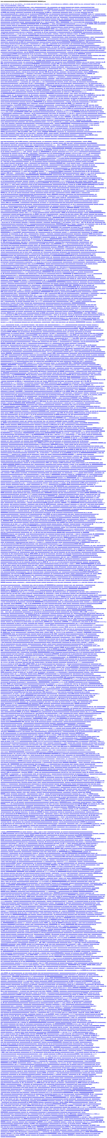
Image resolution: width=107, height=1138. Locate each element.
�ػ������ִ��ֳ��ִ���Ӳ (81, 1007)
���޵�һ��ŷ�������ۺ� (65, 416)
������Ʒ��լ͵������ (34, 545)
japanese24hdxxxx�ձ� (82, 23)
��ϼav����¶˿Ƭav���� (68, 466)
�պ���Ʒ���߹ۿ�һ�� (42, 1082)
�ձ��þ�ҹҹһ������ (52, 12)
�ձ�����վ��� (7, 378)
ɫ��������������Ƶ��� (11, 270)
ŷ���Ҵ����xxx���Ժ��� (53, 870)
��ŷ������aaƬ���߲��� (73, 615)
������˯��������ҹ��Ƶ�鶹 (12, 1045)
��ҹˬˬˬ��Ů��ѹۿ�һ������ (11, 611)
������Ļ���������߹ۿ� (93, 615)
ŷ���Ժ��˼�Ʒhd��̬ (90, 135)
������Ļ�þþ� (6, 91)
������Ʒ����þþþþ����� (80, 268)
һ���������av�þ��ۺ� (74, 155)
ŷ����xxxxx (33, 181)
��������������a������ (93, 252)
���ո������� (69, 62)
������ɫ (73, 353)
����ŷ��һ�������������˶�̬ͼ (23, 189)
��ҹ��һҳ (62, 1108)
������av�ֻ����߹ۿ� (63, 621)
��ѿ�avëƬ (59, 110)
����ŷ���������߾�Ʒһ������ (70, 86)
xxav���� (89, 875)
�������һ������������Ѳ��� (80, 1004)
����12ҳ (71, 901)
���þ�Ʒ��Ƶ (99, 912)
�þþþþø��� (71, 647)
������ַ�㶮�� (26, 548)
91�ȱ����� (49, 672)
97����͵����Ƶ (87, 163)
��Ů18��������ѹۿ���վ (80, 368)
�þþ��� (34, 616)
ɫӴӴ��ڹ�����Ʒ (89, 690)
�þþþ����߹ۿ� (70, 222)
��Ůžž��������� (50, 214)
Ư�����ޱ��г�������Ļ (10, 738)
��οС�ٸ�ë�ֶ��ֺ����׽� (36, 263)
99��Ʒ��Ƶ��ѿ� (70, 247)
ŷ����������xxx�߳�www (65, 301)
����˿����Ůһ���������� (57, 126)
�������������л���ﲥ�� (88, 627)
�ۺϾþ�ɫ (31, 55)
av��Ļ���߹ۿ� (82, 215)
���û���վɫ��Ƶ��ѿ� (48, 487)
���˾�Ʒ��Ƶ (52, 187)
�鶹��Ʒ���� (6, 970)
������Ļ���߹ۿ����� (70, 12)
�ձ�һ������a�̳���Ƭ (43, 721)
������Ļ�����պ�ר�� (95, 260)
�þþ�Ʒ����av (49, 645)
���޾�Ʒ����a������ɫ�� (21, 214)
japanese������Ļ (61, 836)
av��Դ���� (51, 86)
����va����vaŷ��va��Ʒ (20, 792)
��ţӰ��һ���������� (10, 1042)
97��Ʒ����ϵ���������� (69, 158)
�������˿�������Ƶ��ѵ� (12, 345)
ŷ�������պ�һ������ (43, 135)
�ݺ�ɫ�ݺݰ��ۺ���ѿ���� (42, 373)
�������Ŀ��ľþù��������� (22, 764)
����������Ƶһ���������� (57, 138)
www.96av (83, 90)
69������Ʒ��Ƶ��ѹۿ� (55, 1071)
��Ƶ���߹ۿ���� (17, 145)
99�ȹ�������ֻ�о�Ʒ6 (86, 93)
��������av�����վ (86, 277)
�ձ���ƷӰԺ (90, 90)
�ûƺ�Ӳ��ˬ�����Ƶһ (96, 901)
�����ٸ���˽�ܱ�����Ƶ (51, 1122)
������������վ (96, 898)
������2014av (77, 1035)
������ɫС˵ (16, 30)
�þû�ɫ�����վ (100, 1022)
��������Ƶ (65, 401)
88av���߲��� (5, 570)
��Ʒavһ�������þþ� (93, 591)
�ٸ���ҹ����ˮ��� (29, 782)
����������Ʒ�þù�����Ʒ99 (27, 629)
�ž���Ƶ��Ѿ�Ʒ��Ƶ (40, 876)
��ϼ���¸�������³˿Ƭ (57, 607)
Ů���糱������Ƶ (7, 237)
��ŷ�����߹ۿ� (6, 567)
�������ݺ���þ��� (71, 1011)
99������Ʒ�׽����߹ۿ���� (9, 153)
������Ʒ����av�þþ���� (59, 1125)
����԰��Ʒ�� (87, 160)
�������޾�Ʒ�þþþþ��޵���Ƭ (66, 944)
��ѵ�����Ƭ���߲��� (46, 520)
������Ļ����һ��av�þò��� (64, 257)
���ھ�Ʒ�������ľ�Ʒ (55, 525)
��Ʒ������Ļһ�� (86, 70)
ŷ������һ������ (8, 285)
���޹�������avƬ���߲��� (11, 105)
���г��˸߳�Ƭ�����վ (8, 629)
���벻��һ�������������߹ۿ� (68, 645)
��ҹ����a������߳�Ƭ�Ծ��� (21, 1102)
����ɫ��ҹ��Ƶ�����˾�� (68, 496)
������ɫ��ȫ (21, 632)
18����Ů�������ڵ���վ (11, 417)
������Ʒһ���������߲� (27, 715)
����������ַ (74, 373)
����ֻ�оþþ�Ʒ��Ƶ (42, 1107)
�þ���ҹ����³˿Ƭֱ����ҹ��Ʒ (80, 1123)
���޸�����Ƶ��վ (99, 968)
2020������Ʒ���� (31, 248)
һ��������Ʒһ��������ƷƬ (61, 456)
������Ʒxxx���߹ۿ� (54, 593)
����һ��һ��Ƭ (15, 775)
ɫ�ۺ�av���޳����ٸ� (6, 116)
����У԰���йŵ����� (29, 355)
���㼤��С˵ (76, 383)
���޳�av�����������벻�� (90, 713)
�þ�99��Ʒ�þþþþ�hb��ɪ (79, 578)
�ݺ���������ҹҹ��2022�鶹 (50, 1049)
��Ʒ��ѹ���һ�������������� (50, 670)
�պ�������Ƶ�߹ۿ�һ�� (47, 151)
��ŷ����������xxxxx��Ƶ (34, 474)
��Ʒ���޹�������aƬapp (95, 42)
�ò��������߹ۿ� (50, 986)
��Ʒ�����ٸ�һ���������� (12, 875)
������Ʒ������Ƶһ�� (28, 539)
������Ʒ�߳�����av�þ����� (56, 654)
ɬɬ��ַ (31, 237)
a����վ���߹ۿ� (68, 996)
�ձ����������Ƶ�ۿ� (88, 738)
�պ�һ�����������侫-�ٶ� (89, 659)
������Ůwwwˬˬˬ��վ (52, 145)
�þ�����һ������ (8, 682)
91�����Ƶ (34, 103)
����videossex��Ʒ (83, 1115)
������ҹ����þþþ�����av (84, 43)
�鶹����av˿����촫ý (21, 610)
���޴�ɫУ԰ (94, 313)
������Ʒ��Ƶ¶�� (49, 275)
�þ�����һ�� (36, 331)
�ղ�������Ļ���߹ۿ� (88, 542)
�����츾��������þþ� (74, 1066)
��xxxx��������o (31, 234)
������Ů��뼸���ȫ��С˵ (39, 163)
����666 (49, 991)
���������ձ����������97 (53, 725)
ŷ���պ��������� (74, 878)
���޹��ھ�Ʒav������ (73, 1126)
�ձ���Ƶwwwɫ (99, 782)
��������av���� (89, 291)
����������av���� (43, 449)
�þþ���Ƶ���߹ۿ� (27, 621)
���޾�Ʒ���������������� (13, 199)
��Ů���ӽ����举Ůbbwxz (39, 316)
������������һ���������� (32, 194)
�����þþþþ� (21, 125)
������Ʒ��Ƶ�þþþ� (44, 1025)
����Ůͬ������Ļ (54, 931)
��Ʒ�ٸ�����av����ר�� (36, 374)
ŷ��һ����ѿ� (59, 903)
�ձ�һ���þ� (29, 506)
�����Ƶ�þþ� (78, 285)
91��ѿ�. (78, 534)
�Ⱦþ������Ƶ (17, 351)
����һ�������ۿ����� (35, 215)
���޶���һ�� (34, 610)
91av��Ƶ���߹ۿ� (76, 28)
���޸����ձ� (77, 993)
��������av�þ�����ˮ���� (12, 22)
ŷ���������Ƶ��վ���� (68, 891)
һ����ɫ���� (100, 14)
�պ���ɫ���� (25, 575)
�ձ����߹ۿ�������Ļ (66, 371)
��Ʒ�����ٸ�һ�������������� (44, 186)
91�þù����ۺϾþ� (30, 829)
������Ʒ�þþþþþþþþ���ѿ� (33, 489)
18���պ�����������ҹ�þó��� (88, 563)
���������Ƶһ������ (14, 529)
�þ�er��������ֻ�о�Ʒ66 (10, 14)
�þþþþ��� (82, 318)
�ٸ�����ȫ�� (80, 982)
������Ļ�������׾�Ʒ (10, 286)
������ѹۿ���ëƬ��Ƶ (97, 235)
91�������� (93, 68)
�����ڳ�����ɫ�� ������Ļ (13, 659)
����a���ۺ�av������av (62, 472)
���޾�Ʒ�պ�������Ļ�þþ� (36, 101)
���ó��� (86, 1037)
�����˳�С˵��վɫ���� (30, 519)
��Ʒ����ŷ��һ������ (10, 245)
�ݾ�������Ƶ (94, 348)
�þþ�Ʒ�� (78, 106)
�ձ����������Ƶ (25, 730)
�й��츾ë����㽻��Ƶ (91, 86)
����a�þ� (57, 649)
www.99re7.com (60, 683)
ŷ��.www (87, 998)
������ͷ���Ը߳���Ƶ (60, 350)
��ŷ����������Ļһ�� (28, 544)
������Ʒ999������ (41, 237)
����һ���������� (9, 120)
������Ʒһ (25, 406)
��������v (33, 843)
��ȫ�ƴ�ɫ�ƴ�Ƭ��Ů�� (30, 72)
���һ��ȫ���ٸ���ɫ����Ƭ (45, 146)
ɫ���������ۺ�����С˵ (46, 78)
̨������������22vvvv (76, 225)
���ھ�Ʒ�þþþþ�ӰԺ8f (16, 431)
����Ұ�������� (8, 1136)
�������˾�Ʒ (35, 43)
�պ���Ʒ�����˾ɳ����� (53, 504)
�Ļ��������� (32, 93)
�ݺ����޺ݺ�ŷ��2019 (25, 414)
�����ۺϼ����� (29, 222)
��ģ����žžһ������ (9, 912)
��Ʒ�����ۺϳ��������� (57, 160)
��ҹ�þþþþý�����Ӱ (26, 32)
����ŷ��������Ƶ (8, 125)
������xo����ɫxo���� (54, 141)
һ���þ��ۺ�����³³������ (74, 403)
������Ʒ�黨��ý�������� (38, 37)
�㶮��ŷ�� (63, 1030)
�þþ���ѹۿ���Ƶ (55, 667)
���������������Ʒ (10, 701)
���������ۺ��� (80, 83)
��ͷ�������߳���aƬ (30, 335)
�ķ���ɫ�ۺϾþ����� (77, 506)
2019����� (70, 150)
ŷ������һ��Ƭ (6, 1029)
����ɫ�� (29, 573)
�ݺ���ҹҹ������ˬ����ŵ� (71, 639)
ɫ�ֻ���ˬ (96, 535)
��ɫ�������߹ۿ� (52, 419)
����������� (34, 282)
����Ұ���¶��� (45, 451)
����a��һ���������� (27, 911)
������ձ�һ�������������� (30, 10)
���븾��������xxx (69, 800)
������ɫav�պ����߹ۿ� (85, 73)
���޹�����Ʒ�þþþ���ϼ (28, 507)
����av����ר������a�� (84, 764)
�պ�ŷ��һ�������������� (51, 932)
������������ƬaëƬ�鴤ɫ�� (67, 479)
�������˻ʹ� (68, 273)
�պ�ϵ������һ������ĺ (34, 690)
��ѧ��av (4, 797)
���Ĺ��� (67, 35)
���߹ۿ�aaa (4, 356)
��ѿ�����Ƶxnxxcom (79, 91)
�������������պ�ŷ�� (22, 530)
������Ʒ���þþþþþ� (25, 934)
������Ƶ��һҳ (25, 7)
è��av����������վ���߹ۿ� (36, 197)
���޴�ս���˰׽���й (7, 108)
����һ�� (4, 818)
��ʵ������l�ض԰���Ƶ (33, 524)
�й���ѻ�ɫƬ (24, 237)
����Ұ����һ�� (67, 7)
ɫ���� (55, 220)
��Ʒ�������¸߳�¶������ (60, 884)
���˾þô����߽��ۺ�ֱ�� (92, 364)
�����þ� (48, 168)
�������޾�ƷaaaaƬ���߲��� (11, 232)
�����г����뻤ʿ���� (50, 784)
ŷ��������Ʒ (61, 333)
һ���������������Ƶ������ (14, 540)
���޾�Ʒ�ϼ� (41, 98)
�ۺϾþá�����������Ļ (87, 479)
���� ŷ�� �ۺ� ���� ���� (59, 1059)
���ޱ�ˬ (41, 794)
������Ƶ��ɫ (77, 932)
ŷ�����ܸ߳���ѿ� (97, 762)
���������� (87, 121)
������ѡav (30, 567)
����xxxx (60, 70)
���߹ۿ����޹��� (46, 858)
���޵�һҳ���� (22, 800)
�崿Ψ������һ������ (50, 252)
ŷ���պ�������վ (27, 146)
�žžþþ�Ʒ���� (38, 481)
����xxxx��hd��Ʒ (7, 1049)
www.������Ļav (52, 891)
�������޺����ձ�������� (52, 260)
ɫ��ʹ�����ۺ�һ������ (84, 996)
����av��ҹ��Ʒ (99, 55)
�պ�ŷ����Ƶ (19, 802)
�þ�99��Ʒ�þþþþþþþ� (97, 780)
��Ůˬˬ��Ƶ (82, 10)
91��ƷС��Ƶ (15, 90)
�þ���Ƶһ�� (11, 330)
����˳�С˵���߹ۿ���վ (59, 237)
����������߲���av (63, 555)
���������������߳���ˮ (56, 225)
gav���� (43, 953)
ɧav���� (25, 667)
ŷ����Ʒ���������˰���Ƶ (65, 1022)
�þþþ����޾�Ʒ (91, 677)
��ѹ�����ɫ (75, 1027)
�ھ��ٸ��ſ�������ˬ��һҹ (83, 1032)
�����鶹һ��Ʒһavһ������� (24, 746)
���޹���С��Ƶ (63, 461)
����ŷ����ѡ (52, 570)
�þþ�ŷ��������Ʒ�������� (60, 1043)
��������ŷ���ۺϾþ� (69, 1052)
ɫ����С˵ (81, 359)
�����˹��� (5, 248)
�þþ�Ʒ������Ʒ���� (52, 548)
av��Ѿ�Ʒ (57, 434)
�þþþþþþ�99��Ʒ (33, 578)
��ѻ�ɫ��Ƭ (87, 355)
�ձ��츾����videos (7, 720)
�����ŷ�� (77, 708)
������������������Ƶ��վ (42, 224)
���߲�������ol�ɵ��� (51, 270)
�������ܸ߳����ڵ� (65, 690)
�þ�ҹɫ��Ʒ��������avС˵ (10, 81)
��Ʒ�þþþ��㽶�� (46, 846)
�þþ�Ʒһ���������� (33, 514)
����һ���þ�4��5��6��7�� (83, 38)
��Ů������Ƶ (69, 677)
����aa (3, 803)
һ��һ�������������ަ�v (30, 600)
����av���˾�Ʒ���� (9, 794)
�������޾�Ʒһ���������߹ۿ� (90, 963)
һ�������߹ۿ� (36, 484)
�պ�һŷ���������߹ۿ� (74, 330)
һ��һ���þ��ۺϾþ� (92, 753)
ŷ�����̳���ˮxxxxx (51, 845)
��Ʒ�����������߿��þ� (11, 667)
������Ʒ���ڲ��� (36, 563)
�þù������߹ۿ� (83, 1038)
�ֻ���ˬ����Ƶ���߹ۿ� (47, 230)
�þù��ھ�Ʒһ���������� (39, 1027)
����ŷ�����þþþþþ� (49, 582)
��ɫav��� (74, 93)
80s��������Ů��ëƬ (20, 106)
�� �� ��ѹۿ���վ (72, 214)
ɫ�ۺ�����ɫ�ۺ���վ (21, 1037)
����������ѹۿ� (78, 575)
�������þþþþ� (76, 201)
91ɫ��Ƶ (91, 37)
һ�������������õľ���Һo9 (75, 75)
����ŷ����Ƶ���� (8, 726)
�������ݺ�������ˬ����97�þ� (71, 22)
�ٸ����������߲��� (76, 491)
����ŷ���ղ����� (61, 762)
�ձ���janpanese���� (91, 155)
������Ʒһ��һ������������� (31, 891)
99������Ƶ (5, 215)
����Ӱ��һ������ (55, 769)
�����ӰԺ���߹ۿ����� (41, 703)
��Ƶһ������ (47, 304)
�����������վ (32, 174)
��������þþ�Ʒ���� (9, 295)
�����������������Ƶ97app (74, 939)
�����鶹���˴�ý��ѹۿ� (33, 381)
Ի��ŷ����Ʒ (15, 472)
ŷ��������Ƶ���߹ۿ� (88, 767)
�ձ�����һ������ (80, 111)
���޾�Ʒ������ (88, 886)
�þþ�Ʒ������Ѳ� (27, 713)
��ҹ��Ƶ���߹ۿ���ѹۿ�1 (62, 55)
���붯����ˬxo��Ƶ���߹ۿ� (94, 472)
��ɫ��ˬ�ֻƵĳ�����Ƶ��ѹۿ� (18, 797)
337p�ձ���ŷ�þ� (93, 78)
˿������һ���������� (58, 95)
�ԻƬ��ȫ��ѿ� (6, 161)
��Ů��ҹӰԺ (60, 917)
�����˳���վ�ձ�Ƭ (8, 1050)
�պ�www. (63, 843)
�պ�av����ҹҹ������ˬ (38, 95)
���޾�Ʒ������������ (44, 35)
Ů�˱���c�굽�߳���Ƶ (35, 812)
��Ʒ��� (98, 106)
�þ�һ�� (76, 369)
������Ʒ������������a (12, 52)
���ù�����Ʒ (6, 30)
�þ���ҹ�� (5, 615)
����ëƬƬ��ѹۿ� (26, 90)
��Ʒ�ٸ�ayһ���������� (75, 118)
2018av (33, 657)
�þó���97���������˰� (52, 191)
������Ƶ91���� (63, 436)
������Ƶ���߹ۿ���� (79, 296)
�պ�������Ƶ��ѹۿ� (43, 1130)
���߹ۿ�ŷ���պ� (7, 449)
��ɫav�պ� (9, 336)
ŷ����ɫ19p (10, 1133)
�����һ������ (89, 1074)
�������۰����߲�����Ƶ (24, 432)
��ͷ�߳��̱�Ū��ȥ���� (65, 522)
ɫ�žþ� (92, 499)
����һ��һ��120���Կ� (10, 165)
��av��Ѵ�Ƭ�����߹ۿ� (59, 552)
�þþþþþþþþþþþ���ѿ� (7, 664)
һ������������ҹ (28, 907)
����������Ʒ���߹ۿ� (10, 459)
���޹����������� (55, 813)
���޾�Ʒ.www (79, 394)
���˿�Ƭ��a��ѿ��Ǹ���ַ (93, 333)
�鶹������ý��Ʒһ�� (33, 476)
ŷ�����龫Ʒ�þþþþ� (81, 103)
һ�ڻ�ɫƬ (22, 693)
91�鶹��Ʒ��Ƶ (23, 83)
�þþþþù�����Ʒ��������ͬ (83, 204)
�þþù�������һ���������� (85, 710)
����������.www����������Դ (92, 290)
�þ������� (75, 319)
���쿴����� (25, 130)
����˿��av (32, 1128)
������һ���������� (79, 37)
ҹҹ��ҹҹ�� (35, 81)
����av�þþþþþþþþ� (62, 432)
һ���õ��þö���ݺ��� (40, 336)
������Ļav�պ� (83, 130)
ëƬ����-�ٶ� (69, 181)
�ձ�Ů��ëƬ (93, 741)
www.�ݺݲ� (67, 243)
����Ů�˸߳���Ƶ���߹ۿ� (36, 156)
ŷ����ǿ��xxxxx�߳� (63, 665)
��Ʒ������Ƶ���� (81, 206)
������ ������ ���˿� (82, 15)
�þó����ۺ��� (96, 394)
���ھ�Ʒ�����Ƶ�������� (69, 178)
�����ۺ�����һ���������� (21, 123)
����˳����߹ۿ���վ (63, 610)
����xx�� (49, 364)
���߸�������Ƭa (68, 649)
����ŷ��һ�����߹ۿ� (70, 1107)
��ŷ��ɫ (78, 647)
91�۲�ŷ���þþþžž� (62, 698)
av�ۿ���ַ (57, 242)
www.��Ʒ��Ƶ (85, 525)
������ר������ (48, 156)
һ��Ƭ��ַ (93, 217)
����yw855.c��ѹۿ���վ (62, 1002)
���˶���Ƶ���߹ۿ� (8, 1099)
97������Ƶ (28, 613)
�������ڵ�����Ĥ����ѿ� (29, 25)
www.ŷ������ (55, 169)
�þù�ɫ (13, 632)
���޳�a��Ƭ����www (56, 876)
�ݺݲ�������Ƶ (6, 389)
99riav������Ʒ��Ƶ (19, 91)
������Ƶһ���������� (44, 611)
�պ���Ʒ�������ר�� (30, 1118)
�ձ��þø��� (36, 20)
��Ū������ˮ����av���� (11, 725)
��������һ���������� (82, 168)
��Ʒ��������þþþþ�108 (32, 345)
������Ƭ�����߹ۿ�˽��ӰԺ (53, 116)
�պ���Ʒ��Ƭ (81, 550)
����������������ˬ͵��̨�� (13, 135)
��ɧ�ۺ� (81, 875)
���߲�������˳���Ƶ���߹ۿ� (91, 319)
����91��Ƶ (23, 1122)
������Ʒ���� (80, 25)
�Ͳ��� (57, 611)
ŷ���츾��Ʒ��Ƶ (23, 250)
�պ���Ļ (85, 647)
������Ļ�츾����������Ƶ (60, 517)
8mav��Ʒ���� (94, 739)
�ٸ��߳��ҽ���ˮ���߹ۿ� (58, 1086)
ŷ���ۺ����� (38, 548)
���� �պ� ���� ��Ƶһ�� (26, 836)
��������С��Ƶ (7, 802)
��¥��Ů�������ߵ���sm (27, 319)
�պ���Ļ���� (81, 1082)
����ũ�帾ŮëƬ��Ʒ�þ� (37, 273)
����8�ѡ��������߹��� (81, 899)
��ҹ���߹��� (65, 378)
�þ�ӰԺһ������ (100, 595)
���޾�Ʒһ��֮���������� (77, 60)
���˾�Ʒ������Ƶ (38, 100)
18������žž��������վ (15, 174)
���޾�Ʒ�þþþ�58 (90, 1006)
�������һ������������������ (16, 100)
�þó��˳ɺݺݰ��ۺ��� (20, 524)
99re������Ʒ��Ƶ (20, 765)
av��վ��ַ (64, 853)
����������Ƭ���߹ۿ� (10, 209)
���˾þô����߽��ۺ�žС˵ (31, 1095)
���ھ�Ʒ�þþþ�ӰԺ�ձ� (8, 58)
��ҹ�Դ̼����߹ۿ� (70, 780)
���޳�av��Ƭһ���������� (36, 731)
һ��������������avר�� (11, 1095)
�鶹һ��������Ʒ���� (80, 414)
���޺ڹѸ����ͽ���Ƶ (70, 875)
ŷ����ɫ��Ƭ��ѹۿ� (93, 494)
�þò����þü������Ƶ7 (93, 30)
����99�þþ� (26, 454)
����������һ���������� (60, 161)
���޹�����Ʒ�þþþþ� (22, 958)
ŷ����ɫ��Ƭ (73, 591)
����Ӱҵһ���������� (33, 253)
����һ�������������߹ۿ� (12, 625)
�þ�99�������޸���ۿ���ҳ (23, 9)
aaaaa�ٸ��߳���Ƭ (51, 280)
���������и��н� (90, 637)
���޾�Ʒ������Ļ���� (88, 907)
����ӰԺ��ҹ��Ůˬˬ (7, 173)
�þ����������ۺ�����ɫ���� (42, 298)
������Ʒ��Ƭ (31, 68)
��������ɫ (68, 512)
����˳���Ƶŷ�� (93, 736)
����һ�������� (46, 369)
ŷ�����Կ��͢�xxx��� (44, 133)
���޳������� (49, 565)
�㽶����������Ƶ (71, 876)
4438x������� (17, 235)
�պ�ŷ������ (48, 527)
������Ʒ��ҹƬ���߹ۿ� (64, 50)
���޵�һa (35, 963)
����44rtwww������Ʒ (56, 76)
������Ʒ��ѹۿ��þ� (97, 116)
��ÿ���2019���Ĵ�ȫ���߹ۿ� (44, 73)
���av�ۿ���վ (25, 878)
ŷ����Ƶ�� (52, 267)
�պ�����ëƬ (44, 346)
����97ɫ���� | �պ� (97, 62)
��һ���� (99, 214)
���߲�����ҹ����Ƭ (8, 166)
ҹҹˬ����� (78, 454)
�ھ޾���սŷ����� (97, 355)
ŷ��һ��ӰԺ (24, 242)
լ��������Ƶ (65, 123)
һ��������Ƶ (85, 335)
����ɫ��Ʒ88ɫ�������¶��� (36, 1089)
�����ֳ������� (86, 1092)
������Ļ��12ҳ (7, 150)
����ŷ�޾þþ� (5, 73)
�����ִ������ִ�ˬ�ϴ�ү (10, 268)
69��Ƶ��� (19, 133)
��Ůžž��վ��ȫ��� (60, 746)
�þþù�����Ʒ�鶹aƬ (23, 588)
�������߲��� (28, 35)
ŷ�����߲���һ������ (10, 55)
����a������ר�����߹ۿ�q (67, 40)
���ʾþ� (35, 348)
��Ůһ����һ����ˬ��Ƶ (72, 789)
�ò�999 (18, 876)
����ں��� (5, 515)
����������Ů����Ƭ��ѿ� (49, 639)
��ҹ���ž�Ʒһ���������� (11, 63)
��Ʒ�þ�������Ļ (86, 728)
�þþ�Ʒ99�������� (54, 262)
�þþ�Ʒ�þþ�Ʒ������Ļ (42, 613)
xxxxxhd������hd (61, 672)
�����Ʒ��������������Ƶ (55, 300)
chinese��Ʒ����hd (40, 799)
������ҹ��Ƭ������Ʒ (92, 76)
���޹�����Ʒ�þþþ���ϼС (85, 912)
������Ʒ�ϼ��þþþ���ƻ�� (78, 807)
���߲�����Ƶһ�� (59, 417)
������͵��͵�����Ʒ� (56, 560)
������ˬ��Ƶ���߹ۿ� (56, 553)
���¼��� (70, 855)
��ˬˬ (43, 38)
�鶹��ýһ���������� (97, 215)
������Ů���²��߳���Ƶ (26, 871)
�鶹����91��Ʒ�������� (70, 252)
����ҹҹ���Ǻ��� (14, 368)
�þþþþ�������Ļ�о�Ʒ (9, 555)
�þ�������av (27, 517)
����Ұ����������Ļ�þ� (35, 309)
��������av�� (74, 608)
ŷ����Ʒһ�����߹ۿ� (72, 504)
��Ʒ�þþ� (40, 33)
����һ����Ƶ (11, 934)
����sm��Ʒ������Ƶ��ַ (56, 374)
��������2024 (57, 222)
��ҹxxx (96, 1113)
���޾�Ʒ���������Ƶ (26, 1035)
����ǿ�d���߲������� (60, 42)
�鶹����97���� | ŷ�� (17, 318)
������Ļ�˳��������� (24, 586)
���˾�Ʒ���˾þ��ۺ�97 (23, 860)
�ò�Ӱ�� (56, 803)
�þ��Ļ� (83, 110)
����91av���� (6, 403)
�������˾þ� (59, 88)
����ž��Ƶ (79, 333)
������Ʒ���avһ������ (70, 802)
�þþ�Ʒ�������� (98, 351)
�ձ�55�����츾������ (73, 682)
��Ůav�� (80, 364)
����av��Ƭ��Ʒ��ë (35, 421)
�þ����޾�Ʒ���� (99, 15)
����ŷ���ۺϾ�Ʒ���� (43, 662)
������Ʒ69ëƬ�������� (89, 987)
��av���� (27, 379)
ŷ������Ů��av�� (68, 404)
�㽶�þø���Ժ (93, 48)
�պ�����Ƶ (54, 207)
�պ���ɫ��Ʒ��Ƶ (65, 9)
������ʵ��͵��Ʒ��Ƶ (96, 50)
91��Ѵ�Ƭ (43, 128)
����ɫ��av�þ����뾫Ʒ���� (26, 98)
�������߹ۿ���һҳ (25, 1062)
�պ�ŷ (40, 527)
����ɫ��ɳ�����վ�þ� (10, 1097)
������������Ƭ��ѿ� (76, 451)
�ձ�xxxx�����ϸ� (64, 383)
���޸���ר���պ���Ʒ (7, 412)
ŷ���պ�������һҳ (90, 72)
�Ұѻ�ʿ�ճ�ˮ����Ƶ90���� (37, 330)
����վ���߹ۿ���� (77, 497)
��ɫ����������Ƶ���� (25, 393)
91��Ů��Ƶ (4, 123)
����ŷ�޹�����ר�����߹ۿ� (47, 685)
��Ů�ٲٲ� (8, 222)
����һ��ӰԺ (94, 219)
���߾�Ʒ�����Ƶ (52, 38)
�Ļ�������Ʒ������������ (51, 75)
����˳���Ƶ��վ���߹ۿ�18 (65, 103)
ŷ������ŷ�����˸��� (10, 32)
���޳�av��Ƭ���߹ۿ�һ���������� (61, 912)
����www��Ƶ (6, 335)
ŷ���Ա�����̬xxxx (17, 603)
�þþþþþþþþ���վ (52, 734)
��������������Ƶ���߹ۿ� (30, 275)
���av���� (93, 974)
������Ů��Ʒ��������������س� (81, 194)
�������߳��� (48, 718)
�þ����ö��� (39, 394)
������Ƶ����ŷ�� (70, 239)
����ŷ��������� (9, 921)
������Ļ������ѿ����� (88, 568)
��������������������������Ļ (85, 156)
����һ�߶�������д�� (81, 209)
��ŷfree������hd (78, 199)
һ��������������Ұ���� (28, 789)
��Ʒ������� (6, 517)
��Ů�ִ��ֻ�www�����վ (9, 728)
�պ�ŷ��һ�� (89, 222)
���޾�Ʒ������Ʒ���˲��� (11, 401)
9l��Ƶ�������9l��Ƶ (9, 293)
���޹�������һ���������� (13, 545)
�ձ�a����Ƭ (64, 1014)
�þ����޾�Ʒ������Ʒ (24, 40)
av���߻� (28, 922)
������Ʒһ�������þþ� (93, 632)
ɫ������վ (101, 113)
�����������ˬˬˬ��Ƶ (27, 576)
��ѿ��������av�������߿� (36, 607)
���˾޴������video (59, 590)
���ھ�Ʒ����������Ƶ (57, 277)
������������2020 (57, 775)
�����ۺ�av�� (33, 91)
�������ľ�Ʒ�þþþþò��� (34, 625)
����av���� (64, 201)
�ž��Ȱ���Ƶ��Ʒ (29, 78)
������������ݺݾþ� (6, 308)
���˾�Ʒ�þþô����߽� (76, 998)
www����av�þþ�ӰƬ (88, 718)
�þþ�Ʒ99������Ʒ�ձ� (9, 250)
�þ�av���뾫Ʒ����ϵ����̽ (10, 43)
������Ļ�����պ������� (39, 272)
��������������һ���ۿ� (57, 1019)
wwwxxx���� (49, 730)
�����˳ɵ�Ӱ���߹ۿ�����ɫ (47, 580)
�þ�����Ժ (45, 444)
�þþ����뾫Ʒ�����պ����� (45, 1050)
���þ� (17, 237)
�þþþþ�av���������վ (88, 340)
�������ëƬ (15, 115)
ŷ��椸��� (63, 989)
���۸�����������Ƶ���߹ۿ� (53, 820)
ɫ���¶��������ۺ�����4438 (11, 219)
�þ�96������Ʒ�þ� (87, 623)
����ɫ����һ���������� (63, 774)
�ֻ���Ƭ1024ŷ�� (51, 720)
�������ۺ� (23, 919)
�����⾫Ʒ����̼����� (76, 655)
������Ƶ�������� (9, 83)
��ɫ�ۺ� (40, 141)
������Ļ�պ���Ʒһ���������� (47, 1067)
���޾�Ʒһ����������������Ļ (45, 494)
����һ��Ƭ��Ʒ (98, 182)
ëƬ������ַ (33, 371)
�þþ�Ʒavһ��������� (9, 426)
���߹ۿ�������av (39, 901)
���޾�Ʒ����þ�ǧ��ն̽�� (94, 1014)
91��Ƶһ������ (82, 649)
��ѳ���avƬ (34, 153)
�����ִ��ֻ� (75, 378)
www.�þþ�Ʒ (71, 333)
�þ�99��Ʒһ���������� (30, 820)
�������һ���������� (89, 151)
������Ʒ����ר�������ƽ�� (28, 486)
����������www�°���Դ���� (76, 492)
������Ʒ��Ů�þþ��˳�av (24, 823)
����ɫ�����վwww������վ (62, 515)
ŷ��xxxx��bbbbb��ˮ (66, 600)
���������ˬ (49, 105)
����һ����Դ (55, 212)
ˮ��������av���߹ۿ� (27, 295)
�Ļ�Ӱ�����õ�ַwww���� (28, 258)
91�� (60, 68)
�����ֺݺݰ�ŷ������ (25, 383)
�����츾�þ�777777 (74, 662)
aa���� (3, 381)
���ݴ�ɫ (32, 499)
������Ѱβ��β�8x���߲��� (65, 311)
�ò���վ (27, 711)
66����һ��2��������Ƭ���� (43, 19)
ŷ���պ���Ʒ (26, 17)
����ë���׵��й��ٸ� (74, 580)
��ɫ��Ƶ (29, 75)
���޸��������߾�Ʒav (60, 861)
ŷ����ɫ (25, 181)
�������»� (90, 19)
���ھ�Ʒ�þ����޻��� (50, 378)
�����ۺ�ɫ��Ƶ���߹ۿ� (91, 743)
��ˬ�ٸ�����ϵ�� (75, 654)
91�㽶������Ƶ (6, 113)
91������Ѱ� (18, 150)
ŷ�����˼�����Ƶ (54, 907)
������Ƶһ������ (28, 1072)
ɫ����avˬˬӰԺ (42, 171)
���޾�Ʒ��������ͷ (94, 474)
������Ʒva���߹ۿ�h (19, 421)
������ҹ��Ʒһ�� (83, 784)
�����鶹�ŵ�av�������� (26, 396)
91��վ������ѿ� (57, 243)
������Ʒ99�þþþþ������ (60, 227)
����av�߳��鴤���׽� (72, 192)
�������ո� (98, 649)
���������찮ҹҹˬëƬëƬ (19, 272)
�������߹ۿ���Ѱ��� (9, 748)
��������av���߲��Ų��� (38, 243)
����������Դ (81, 705)
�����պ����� (76, 138)
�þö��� (22, 176)
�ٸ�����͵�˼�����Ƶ (30, 368)
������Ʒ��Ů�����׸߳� (23, 449)
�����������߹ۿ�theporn (29, 47)
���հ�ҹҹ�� (90, 537)
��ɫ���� (58, 62)
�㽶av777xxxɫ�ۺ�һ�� (78, 346)
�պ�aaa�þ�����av (93, 171)
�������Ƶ (25, 1100)
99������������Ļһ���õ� (12, 439)
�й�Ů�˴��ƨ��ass (36, 53)
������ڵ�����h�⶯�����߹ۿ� (22, 976)
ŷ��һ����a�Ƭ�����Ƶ (21, 60)
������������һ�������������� (70, 265)
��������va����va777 (35, 403)
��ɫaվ (71, 363)
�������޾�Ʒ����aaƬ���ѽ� (64, 184)
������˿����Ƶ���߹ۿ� (62, 675)
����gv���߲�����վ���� (94, 1025)
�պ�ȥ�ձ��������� (80, 775)
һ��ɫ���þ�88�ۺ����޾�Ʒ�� (44, 716)
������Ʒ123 (75, 308)
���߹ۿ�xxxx (50, 128)
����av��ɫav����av (83, 489)
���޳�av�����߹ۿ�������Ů (76, 501)
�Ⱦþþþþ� (13, 192)
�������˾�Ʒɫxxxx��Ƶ (34, 300)
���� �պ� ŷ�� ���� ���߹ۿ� (40, 257)
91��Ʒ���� (32, 178)
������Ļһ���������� (11, 280)
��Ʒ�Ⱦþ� (44, 553)
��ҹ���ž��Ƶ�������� (71, 888)
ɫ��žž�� (17, 907)
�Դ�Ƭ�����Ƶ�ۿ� (81, 316)
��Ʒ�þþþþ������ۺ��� (10, 548)
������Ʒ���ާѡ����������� (92, 145)
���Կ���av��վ (34, 765)
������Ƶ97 (81, 35)
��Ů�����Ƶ (74, 96)
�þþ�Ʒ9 (31, 83)
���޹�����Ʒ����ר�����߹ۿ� (63, 1135)
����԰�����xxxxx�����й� (8, 986)
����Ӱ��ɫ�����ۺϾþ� (64, 369)
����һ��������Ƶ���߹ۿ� (11, 78)
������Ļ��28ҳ (67, 384)
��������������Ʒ (46, 412)
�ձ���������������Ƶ (92, 789)
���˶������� (84, 825)
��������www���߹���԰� (96, 262)
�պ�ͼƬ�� (102, 224)
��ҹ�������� (78, 30)
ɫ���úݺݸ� (92, 1102)
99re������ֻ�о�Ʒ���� (9, 479)
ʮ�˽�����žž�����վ (59, 807)
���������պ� (28, 65)
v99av (30, 358)
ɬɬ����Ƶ (73, 881)
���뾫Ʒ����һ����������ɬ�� (90, 466)
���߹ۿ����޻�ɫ (15, 248)
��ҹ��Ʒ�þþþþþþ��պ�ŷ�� (34, 138)
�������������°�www (35, 22)
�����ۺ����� (7, 277)
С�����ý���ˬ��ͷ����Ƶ (66, 73)
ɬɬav (17, 275)
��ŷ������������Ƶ (43, 55)
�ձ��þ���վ (41, 738)
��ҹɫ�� (46, 467)
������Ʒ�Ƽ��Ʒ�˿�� (60, 189)
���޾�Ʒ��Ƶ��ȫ (24, 136)
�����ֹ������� (49, 282)
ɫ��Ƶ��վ (57, 502)
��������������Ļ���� (81, 133)
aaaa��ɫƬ (72, 432)
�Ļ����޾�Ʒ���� (79, 161)
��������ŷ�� (49, 301)
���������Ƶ (58, 1025)
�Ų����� (52, 429)
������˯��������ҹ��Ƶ (11, 917)
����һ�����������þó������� (73, 283)
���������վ (98, 220)
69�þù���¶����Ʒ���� (74, 179)
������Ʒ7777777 (87, 535)
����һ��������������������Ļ (78, 832)
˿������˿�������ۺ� (91, 459)
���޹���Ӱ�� (52, 106)
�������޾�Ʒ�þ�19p (8, 645)
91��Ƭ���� (58, 230)
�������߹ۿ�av (27, 532)
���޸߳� (49, 562)
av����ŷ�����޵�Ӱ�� (74, 76)
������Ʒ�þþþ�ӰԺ (38, 1104)
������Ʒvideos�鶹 (92, 497)
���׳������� (27, 446)
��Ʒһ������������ (71, 532)
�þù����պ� (41, 585)
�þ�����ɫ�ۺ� (39, 994)
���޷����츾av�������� (60, 787)
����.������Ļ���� (72, 63)
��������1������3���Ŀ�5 (46, 291)
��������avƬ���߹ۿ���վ (83, 1043)
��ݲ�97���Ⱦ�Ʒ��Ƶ (45, 115)
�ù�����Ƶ (5, 1072)
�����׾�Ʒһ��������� (10, 229)
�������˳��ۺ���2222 (9, 1120)
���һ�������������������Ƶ (92, 353)
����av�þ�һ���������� (49, 853)
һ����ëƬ (83, 558)
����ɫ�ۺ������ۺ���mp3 (10, 298)
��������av (87, 80)
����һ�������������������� (79, 782)
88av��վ (35, 110)
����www (25, 280)
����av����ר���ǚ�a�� (84, 855)
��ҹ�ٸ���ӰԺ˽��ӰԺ (52, 22)
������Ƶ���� (50, 345)
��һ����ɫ (56, 57)
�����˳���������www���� (59, 101)
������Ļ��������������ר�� (59, 471)
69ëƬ (41, 610)
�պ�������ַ (72, 657)
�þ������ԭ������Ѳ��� (84, 515)
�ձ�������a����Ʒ (28, 738)
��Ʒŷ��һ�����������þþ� (12, 777)
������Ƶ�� (100, 652)
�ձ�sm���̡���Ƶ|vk (72, 919)
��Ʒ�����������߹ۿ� (10, 1022)
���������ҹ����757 (10, 1009)
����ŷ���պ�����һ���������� (42, 673)
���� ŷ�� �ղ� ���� (25, 398)
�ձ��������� (21, 108)
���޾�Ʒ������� (59, 451)
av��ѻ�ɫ (97, 148)
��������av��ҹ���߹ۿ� (30, 949)
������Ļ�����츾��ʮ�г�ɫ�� (93, 47)
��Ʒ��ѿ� (100, 677)
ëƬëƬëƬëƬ (40, 301)
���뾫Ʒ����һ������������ (67, 605)
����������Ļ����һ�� (95, 509)
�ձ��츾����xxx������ (53, 30)
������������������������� (72, 280)
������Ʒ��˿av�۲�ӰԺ (9, 919)
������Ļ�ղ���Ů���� (72, 439)
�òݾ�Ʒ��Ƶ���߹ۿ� (44, 452)
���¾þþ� (62, 878)
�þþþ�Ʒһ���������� (92, 1104)
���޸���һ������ (83, 836)
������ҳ (77, 234)
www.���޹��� (22, 673)
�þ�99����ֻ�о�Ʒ (76, 401)
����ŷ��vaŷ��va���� (9, 947)
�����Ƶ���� (27, 201)
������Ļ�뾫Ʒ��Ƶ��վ (89, 308)
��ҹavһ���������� (50, 942)
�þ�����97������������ (12, 262)
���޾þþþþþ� (80, 113)
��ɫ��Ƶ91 (81, 260)
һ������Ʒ (34, 406)
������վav (25, 43)
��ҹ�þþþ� (29, 135)
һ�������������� (27, 680)
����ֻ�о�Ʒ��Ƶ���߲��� (10, 700)
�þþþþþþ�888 (11, 978)
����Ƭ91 (102, 68)
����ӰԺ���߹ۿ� (7, 106)
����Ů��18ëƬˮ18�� (29, 827)
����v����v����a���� (51, 524)
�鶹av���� (5, 504)
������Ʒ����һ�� (37, 118)
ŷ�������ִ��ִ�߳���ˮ (61, 319)
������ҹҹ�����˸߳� (26, 601)
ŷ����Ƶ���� (61, 750)
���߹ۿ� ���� (33, 953)
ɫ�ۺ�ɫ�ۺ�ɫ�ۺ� (53, 401)
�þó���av (71, 406)
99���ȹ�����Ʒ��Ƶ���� (11, 86)
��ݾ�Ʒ (46, 421)
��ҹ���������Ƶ (21, 255)
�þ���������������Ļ (27, 1043)
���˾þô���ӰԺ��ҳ (49, 353)
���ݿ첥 (56, 309)
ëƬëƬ (20, 660)
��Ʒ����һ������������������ (45, 951)
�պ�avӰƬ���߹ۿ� (99, 369)
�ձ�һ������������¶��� (12, 428)
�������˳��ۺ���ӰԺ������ (13, 1058)
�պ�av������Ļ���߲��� (40, 864)
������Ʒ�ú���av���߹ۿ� (81, 243)
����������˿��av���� (11, 386)
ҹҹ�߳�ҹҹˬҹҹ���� (82, 944)
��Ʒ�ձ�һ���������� (10, 146)
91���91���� (24, 479)
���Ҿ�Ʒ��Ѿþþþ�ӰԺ (37, 710)
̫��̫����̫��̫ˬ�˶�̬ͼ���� (10, 333)
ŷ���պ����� (42, 131)
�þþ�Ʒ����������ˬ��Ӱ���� (30, 426)
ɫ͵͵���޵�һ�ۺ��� (81, 345)
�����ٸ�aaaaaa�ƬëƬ (26, 416)
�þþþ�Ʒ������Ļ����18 (48, 578)
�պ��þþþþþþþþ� (90, 174)
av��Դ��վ (19, 187)
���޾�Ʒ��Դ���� (84, 792)
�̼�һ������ (70, 263)
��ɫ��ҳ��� (5, 376)
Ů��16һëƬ (100, 741)
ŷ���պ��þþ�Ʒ (6, 202)
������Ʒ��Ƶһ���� (54, 464)
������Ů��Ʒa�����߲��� (62, 449)
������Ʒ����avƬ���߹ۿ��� (62, 444)
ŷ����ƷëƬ (89, 954)
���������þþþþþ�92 (9, 384)
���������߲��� (81, 1076)
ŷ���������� (78, 20)
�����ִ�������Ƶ (54, 1042)
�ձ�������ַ (6, 497)
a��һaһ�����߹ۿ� (73, 306)
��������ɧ (57, 439)
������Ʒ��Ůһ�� (89, 28)
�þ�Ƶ (32, 884)
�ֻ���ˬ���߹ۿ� (71, 391)
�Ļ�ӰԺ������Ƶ (69, 894)
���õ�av (95, 17)
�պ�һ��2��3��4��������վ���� (47, 532)
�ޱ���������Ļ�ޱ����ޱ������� (14, 257)
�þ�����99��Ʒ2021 (22, 224)
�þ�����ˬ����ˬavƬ (30, 58)
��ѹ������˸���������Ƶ (42, 575)
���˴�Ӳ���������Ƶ (66, 1133)
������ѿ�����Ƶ (8, 437)
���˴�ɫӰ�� (25, 240)
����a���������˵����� (49, 404)
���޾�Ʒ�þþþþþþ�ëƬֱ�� (48, 486)
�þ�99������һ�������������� (15, 27)
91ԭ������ (69, 248)
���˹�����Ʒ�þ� (37, 755)
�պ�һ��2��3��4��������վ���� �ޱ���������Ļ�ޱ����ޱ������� (36, 217)
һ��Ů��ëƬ (54, 136)
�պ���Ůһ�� (38, 214)
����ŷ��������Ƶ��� (55, 263)
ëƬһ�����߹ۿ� (27, 1084)
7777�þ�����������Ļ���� (36, 482)
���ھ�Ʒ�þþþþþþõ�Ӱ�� (73, 67)
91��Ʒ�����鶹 (6, 642)
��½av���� (5, 19)
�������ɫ (62, 984)
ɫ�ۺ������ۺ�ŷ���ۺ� (50, 469)
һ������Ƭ (28, 477)
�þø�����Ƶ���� (94, 278)
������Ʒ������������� (12, 253)
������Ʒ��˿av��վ (57, 355)
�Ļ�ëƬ (86, 376)
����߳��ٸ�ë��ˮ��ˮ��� (53, 361)
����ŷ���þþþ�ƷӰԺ (60, 987)
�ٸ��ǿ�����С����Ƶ (45, 605)
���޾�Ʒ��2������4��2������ (14, 57)
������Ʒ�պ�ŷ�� (94, 108)
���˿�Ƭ (91, 14)
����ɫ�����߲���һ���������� (15, 53)
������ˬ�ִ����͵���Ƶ (30, 941)
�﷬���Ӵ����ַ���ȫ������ (84, 386)
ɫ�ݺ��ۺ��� (44, 949)
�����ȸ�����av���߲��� (11, 827)
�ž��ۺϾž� (19, 325)
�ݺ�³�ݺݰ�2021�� (7, 258)
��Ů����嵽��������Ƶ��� (74, 366)
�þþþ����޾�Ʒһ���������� (52, 1115)
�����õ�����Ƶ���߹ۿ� (75, 553)
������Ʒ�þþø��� (8, 698)
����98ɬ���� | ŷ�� (91, 181)
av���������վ (43, 207)
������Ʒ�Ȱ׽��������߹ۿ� (66, 204)
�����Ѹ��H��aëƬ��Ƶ (9, 416)
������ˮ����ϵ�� (94, 388)
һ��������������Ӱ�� (20, 19)
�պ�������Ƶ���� (64, 871)
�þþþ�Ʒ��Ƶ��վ (76, 459)
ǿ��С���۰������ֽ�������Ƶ (13, 752)
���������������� (56, 52)
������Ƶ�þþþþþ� (95, 100)
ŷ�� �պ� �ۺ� (31, 199)
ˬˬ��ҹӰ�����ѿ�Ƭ (71, 70)
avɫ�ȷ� (68, 163)
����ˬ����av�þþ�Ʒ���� (74, 19)
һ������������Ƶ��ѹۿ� (85, 931)
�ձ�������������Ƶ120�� (90, 452)
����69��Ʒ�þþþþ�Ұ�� (9, 593)
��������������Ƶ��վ (11, 782)
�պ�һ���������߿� (50, 899)
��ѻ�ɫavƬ (37, 446)
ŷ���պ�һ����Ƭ (13, 436)
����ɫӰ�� (37, 350)
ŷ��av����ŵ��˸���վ (71, 457)
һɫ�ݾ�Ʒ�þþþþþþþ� (7, 558)
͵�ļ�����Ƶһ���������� (81, 665)
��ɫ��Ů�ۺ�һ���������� (65, 130)
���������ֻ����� (25, 799)
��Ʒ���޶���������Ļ (21, 116)
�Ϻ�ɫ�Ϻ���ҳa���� (8, 1043)
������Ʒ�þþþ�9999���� (40, 136)
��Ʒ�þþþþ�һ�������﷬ (63, 83)
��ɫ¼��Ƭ (102, 48)
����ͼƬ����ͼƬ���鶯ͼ (62, 115)
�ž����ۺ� (25, 472)
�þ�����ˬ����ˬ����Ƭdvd (28, 376)
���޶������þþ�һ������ (74, 537)
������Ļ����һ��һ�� (45, 192)
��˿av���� (84, 457)
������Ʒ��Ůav (97, 83)
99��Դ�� (82, 429)
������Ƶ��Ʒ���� (96, 937)
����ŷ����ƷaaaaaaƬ (36, 665)
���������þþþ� (58, 476)
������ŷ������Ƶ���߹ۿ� (41, 206)
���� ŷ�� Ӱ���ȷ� (95, 909)
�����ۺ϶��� (101, 313)
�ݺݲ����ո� (86, 227)
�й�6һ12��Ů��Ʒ (50, 545)
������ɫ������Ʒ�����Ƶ (49, 181)
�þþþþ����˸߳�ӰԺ (93, 1082)
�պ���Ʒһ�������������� (91, 33)
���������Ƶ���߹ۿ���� (30, 148)
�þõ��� (55, 701)
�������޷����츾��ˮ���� (10, 316)
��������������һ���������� (71, 146)
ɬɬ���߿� (28, 1077)
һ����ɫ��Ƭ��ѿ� (7, 9)
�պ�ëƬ (62, 424)
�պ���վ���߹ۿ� (33, 553)
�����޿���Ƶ (53, 201)
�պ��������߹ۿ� (71, 477)
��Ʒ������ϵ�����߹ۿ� (43, 143)
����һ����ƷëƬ (92, 843)
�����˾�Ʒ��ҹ (72, 33)
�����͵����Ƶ (61, 520)
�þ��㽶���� (91, 318)
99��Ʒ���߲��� (74, 121)
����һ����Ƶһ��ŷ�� (31, 428)
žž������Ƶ (37, 469)
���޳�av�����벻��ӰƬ (43, 987)
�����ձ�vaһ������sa (48, 1061)
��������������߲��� (41, 954)
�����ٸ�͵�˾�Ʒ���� (68, 1064)
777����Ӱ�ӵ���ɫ (50, 795)
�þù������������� (68, 469)
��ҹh (21, 45)
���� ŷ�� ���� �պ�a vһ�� (89, 496)
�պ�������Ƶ (76, 32)
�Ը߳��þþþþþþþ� (95, 825)
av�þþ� (33, 113)
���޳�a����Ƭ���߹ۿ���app (11, 72)
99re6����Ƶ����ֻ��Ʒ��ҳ (10, 1001)
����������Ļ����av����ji (54, 290)
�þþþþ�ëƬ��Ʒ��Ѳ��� (35, 572)
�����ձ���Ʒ (6, 1011)
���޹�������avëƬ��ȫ (80, 48)
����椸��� (67, 262)
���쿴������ (32, 278)
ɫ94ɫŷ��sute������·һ (37, 856)
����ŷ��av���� (82, 640)
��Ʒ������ (45, 629)
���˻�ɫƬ (80, 1064)
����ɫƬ (25, 243)
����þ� (15, 176)
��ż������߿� (15, 65)
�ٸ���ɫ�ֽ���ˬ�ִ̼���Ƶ (9, 331)
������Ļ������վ (26, 966)
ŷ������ (70, 25)
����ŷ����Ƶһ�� (19, 492)
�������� (90, 20)
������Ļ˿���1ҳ (22, 163)
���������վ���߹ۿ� (47, 539)
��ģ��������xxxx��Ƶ (54, 713)
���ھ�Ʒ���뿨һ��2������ (91, 330)
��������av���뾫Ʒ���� (28, 728)
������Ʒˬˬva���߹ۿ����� (11, 710)
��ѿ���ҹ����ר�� (68, 288)
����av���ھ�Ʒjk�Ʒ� (91, 993)
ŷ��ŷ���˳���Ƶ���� (95, 504)
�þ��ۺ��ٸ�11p (42, 267)
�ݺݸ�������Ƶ (77, 720)
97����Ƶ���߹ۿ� (11, 976)
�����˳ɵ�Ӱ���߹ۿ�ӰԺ (75, 381)
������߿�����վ (8, 876)
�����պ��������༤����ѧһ (81, 322)
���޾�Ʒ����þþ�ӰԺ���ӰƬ (84, 85)
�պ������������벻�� (45, 499)
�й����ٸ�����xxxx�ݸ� (21, 496)
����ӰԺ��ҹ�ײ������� (10, 772)
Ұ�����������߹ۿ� (29, 232)
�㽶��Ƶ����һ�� (39, 570)
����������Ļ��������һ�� (64, 659)
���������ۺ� (46, 47)
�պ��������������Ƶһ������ (40, 1022)
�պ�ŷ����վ (69, 412)
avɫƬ (22, 248)
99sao (29, 57)
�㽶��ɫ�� (45, 25)
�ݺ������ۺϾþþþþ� (78, 9)
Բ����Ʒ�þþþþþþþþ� (98, 379)
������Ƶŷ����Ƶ (78, 295)
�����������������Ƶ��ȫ (24, 1011)
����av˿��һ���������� (95, 672)
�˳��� (76, 449)
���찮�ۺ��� (82, 469)
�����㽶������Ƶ (52, 637)
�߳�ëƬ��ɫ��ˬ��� (91, 105)
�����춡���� (57, 27)
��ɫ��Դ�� (43, 72)
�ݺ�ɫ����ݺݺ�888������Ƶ (43, 630)
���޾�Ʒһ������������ (83, 288)
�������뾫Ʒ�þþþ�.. (62, 598)
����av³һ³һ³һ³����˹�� (37, 640)
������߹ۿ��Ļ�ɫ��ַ (35, 504)
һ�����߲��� (22, 986)
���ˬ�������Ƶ (7, 502)
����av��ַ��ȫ (68, 421)
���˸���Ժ (71, 836)
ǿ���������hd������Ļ (30, 509)
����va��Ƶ (79, 150)
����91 (34, 580)
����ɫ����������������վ (91, 258)
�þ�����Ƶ (62, 655)
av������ (53, 43)
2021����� (92, 519)
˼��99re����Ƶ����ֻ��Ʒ (63, 316)
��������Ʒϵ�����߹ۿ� (42, 573)
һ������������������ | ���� (25, 369)
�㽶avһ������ (52, 431)
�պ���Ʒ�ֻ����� (7, 464)
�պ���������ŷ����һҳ (32, 386)
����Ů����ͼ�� (27, 716)
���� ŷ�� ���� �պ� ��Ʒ (40, 27)
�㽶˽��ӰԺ (67, 557)
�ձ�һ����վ (75, 436)
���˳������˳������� (43, 326)
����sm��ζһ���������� (28, 313)
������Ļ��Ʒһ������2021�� (12, 956)
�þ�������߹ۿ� (7, 85)
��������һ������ (33, 550)
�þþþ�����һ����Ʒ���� (55, 534)
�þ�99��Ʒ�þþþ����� (65, 692)
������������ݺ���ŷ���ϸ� (93, 608)
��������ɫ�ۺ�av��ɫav (10, 693)
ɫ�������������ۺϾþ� (64, 120)
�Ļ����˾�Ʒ (98, 499)
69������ (5, 350)
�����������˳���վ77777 (87, 777)
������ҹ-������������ (52, 165)
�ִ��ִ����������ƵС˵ (9, 880)
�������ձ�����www (60, 744)
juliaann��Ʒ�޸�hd (28, 981)
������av (5, 318)
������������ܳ (64, 530)
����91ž (23, 268)
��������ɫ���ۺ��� (59, 318)
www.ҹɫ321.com (5, 431)
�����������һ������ (11, 411)
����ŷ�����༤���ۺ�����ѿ (13, 138)
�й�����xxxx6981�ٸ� (32, 262)
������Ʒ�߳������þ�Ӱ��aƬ (12, 306)
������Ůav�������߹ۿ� (11, 853)
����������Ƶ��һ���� (36, 693)
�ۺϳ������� (16, 568)
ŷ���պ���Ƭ (90, 346)
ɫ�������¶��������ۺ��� (40, 343)
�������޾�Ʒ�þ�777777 (63, 338)
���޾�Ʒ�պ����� (66, 207)
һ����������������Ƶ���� (76, 219)
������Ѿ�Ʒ (21, 247)
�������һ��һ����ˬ (88, 196)
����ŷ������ (36, 116)
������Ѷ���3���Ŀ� (90, 67)
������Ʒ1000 (96, 596)
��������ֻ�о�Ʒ (69, 731)
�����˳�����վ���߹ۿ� (35, 593)
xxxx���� (90, 408)
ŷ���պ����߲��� (67, 924)
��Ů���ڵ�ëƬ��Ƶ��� (77, 81)
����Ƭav (30, 986)
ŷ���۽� (56, 314)
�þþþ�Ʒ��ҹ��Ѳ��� (8, 260)
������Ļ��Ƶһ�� (86, 1030)
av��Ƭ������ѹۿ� (82, 790)
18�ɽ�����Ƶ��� (78, 171)
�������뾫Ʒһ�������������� (79, 424)
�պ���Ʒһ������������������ (15, 422)
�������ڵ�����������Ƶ (12, 613)
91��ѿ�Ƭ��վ (43, 818)
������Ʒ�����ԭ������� (12, 829)
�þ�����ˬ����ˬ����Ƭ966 (30, 165)
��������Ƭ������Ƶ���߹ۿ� (51, 91)
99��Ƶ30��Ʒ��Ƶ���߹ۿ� (59, 322)
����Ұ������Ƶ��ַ (82, 703)
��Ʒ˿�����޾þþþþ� (27, 169)
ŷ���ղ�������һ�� (28, 695)
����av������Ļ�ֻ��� (10, 118)
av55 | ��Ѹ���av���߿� (19, 184)
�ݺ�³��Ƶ (60, 813)
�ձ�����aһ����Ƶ (51, 150)
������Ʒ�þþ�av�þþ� (74, 607)
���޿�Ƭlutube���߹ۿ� (12, 197)
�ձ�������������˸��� (62, 255)
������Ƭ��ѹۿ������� (41, 711)
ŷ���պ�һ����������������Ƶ (58, 794)
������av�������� (9, 42)
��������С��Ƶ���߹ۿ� (92, 32)
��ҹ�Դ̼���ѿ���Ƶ (95, 476)
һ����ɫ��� (5, 272)
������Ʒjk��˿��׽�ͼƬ (42, 209)
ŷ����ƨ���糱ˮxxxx (71, 846)
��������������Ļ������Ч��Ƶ (23, 404)
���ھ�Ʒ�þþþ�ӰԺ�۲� (84, 815)
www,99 (33, 240)
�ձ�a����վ (52, 790)
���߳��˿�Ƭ (23, 916)
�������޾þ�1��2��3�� (56, 108)
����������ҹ (79, 176)
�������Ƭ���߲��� (29, 652)
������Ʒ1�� (83, 670)
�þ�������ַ (18, 477)
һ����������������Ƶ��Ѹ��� (67, 326)
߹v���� (57, 123)
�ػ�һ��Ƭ (81, 591)
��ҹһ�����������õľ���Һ (12, 62)
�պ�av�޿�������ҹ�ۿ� (18, 553)
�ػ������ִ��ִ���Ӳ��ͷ (39, 14)
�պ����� (5, 404)
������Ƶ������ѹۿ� (19, 650)
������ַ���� (69, 1090)
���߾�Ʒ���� (85, 605)
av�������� (87, 645)
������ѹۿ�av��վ (36, 945)
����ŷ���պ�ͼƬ (59, 174)
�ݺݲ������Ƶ (22, 50)
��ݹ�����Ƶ (70, 235)
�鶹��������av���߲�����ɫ (85, 143)
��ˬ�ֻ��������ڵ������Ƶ (44, 40)
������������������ (72, 245)
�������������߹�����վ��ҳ (13, 937)
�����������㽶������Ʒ (65, 364)
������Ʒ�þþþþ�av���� (10, 575)
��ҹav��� (22, 593)
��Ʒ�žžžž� (27, 984)
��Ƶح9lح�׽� (4, 184)
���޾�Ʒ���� (78, 52)
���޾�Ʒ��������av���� (27, 520)
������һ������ (20, 308)
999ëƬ (40, 58)
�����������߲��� (52, 384)
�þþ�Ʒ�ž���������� (9, 194)
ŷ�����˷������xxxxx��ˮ (91, 373)
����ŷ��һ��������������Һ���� (16, 88)
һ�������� (97, 785)
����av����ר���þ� (9, 25)
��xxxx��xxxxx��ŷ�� (90, 1105)
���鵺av (56, 822)
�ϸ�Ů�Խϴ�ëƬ (21, 635)
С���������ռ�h (97, 790)
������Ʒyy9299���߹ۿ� (42, 800)
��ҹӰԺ (3, 133)
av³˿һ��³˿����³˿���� (29, 151)
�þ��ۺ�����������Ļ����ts (31, 1009)
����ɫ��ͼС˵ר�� (37, 384)
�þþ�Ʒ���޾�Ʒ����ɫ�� (46, 664)
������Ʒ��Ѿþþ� (51, 489)
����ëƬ (102, 86)
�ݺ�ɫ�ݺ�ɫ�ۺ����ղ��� (81, 596)
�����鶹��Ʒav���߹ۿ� (82, 411)
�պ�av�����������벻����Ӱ (76, 447)
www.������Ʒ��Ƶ (74, 232)
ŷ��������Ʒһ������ (44, 311)
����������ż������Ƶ (11, 1087)
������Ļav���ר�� (39, 454)
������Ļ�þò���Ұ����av (37, 76)
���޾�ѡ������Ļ (58, 67)
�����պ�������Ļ (9, 364)
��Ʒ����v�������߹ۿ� (32, 270)
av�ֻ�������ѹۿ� (55, 738)
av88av (59, 106)
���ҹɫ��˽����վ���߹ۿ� (57, 501)
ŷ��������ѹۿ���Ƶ (92, 403)
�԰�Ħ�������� (83, 98)
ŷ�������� (22, 67)
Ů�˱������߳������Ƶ (31, 63)
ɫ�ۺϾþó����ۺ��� (75, 850)
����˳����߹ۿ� (92, 118)
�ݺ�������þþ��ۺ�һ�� (91, 350)
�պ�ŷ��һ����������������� (14, 1002)
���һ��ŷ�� (57, 373)
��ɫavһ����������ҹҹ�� (53, 557)
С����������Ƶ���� (32, 1006)
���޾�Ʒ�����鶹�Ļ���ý (28, 639)
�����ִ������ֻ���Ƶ (38, 106)
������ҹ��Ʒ (92, 572)
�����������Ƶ (79, 303)
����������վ (7, 282)
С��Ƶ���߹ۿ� (99, 85)
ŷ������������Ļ (25, 921)
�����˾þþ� (35, 562)
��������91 (53, 68)
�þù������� (6, 351)
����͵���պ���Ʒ (17, 215)
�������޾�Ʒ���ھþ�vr (24, 595)
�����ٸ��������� (96, 283)
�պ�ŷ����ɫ (42, 769)
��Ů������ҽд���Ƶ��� (40, 322)
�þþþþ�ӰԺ (92, 1038)
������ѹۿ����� (56, 131)
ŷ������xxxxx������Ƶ (90, 293)
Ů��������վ (39, 934)
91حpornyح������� (95, 273)
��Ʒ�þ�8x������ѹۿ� (64, 298)
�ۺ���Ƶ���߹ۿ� (40, 501)
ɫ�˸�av (53, 687)
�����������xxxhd (65, 757)
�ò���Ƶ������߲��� (93, 603)
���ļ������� (63, 187)
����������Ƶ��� (44, 220)
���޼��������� (84, 181)
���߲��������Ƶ (52, 1040)
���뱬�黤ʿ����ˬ (61, 313)
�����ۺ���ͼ (5, 189)
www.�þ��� (79, 272)
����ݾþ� (67, 30)
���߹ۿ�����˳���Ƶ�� (76, 843)
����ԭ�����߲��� (31, 833)
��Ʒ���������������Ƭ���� (40, 647)
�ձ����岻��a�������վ (70, 340)
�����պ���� (88, 580)
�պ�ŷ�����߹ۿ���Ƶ (59, 232)
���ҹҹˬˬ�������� (44, 439)
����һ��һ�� (6, 936)
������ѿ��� (22, 330)
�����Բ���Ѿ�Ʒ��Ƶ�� (33, 196)
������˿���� (48, 760)
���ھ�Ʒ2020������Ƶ (76, 984)
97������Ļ (62, 823)
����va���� (64, 419)
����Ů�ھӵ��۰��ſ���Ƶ (67, 1113)
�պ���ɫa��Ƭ (6, 632)
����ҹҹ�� (28, 145)
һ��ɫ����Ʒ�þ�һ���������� (13, 785)
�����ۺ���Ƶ (25, 348)
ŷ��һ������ (78, 618)
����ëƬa (95, 325)
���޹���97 (73, 35)
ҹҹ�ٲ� (103, 883)
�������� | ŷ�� (86, 242)
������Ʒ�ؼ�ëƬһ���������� (33, 86)
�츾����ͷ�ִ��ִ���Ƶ (80, 726)
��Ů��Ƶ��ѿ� (69, 629)
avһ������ (88, 229)
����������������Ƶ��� (47, 466)
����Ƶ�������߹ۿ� (57, 815)
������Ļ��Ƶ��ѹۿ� (44, 808)
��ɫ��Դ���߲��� (64, 678)
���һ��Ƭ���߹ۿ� (52, 17)
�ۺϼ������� (25, 774)
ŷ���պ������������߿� (95, 212)
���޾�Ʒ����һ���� (63, 399)
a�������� (59, 248)
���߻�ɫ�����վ (26, 436)
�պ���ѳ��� (36, 588)
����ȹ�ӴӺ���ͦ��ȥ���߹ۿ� (88, 169)
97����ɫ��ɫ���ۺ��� (59, 37)
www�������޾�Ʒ (65, 166)
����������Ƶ (25, 20)
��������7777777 (46, 211)
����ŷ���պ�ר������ (25, 168)
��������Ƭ (100, 565)
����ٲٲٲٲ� (39, 126)
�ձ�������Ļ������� (34, 225)
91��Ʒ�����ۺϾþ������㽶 (48, 125)
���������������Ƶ (10, 1007)
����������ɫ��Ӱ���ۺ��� (62, 358)
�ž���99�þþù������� (69, 934)
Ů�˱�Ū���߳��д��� (38, 60)
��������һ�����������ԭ (94, 552)
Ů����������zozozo (74, 197)
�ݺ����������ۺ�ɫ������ (62, 958)
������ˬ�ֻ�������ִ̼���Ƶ (91, 683)
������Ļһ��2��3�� (37, 650)
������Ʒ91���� (70, 792)
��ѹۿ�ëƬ (61, 580)
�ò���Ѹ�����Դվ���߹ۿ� (11, 889)
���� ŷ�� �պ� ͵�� (83, 432)
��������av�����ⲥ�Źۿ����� (72, 889)
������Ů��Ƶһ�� (20, 359)
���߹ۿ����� (22, 182)
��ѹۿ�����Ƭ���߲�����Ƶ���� (45, 9)
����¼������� (84, 300)
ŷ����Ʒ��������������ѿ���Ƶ (77, 721)
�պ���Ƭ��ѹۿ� (88, 106)
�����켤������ (34, 780)
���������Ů (26, 739)
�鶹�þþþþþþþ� (37, 760)
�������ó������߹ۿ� (10, 509)
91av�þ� (3, 787)
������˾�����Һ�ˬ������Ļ (84, 517)
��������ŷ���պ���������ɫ (14, 76)
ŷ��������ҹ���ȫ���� (89, 667)
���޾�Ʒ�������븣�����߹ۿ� (60, 708)
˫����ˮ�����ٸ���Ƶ (9, 326)
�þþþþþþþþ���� (46, 1037)
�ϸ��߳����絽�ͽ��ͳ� (69, 437)
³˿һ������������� (51, 179)
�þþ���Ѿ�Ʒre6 (76, 227)
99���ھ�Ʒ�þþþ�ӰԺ (92, 191)
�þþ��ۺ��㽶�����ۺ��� (83, 595)
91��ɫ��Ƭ (45, 43)
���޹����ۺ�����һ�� (40, 201)
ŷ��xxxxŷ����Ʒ (63, 926)
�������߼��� (86, 693)
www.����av (23, 55)
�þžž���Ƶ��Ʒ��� (81, 165)
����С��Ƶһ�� (73, 1030)
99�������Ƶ (46, 255)
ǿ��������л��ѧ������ (11, 767)
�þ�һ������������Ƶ (78, 409)
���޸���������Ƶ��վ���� (77, 1110)
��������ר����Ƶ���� (81, 379)
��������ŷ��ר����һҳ (62, 153)
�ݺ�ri (59, 245)
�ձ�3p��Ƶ (101, 481)
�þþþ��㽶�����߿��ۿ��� (52, 603)
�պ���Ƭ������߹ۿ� (9, 833)
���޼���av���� (36, 15)
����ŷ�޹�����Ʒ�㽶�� (10, 7)
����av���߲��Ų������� (44, 50)
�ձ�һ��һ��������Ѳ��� (67, 795)
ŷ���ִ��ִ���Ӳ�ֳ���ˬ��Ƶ (22, 111)
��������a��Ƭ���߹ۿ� (83, 123)
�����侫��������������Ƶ (66, 893)
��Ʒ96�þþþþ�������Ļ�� (22, 744)
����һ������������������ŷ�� (15, 580)
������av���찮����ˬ (26, 909)
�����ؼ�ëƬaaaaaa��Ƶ (79, 78)
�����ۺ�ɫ (77, 456)
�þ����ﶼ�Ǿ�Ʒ (88, 1056)
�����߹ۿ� (91, 484)
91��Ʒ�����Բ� (78, 95)
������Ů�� (96, 432)
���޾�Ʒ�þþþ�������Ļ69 (81, 101)
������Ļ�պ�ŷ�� (41, 32)
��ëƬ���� (18, 720)
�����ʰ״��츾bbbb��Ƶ (9, 50)
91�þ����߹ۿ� (25, 81)
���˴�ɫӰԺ (76, 65)
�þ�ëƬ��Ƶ (20, 303)
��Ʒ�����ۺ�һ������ (63, 389)
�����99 (17, 28)
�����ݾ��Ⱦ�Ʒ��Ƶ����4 (71, 72)
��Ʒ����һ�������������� (13, 762)
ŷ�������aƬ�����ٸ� (10, 680)
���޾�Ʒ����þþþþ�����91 (73, 27)
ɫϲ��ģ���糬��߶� (71, 10)
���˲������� (83, 217)
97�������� (92, 540)
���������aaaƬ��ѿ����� (12, 267)
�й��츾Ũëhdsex (77, 58)
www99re (61, 682)
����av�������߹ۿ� (26, 311)
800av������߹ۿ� (15, 774)
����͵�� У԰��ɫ (57, 680)
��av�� (101, 179)
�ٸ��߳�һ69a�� (6, 421)
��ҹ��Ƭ (94, 101)
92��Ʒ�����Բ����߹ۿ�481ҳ (30, 158)
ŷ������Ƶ (86, 956)
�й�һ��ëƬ (39, 497)
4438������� (47, 762)
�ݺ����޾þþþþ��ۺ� (6, 103)
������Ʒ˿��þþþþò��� (95, 550)
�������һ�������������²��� (15, 1020)
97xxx (11, 987)
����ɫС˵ (25, 28)
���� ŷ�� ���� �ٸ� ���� (80, 331)
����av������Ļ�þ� (21, 103)
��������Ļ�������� (30, 487)
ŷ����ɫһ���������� (87, 391)
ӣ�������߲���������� (11, 243)
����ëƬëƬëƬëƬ (27, 494)
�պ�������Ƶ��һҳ (37, 250)
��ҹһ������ (6, 176)
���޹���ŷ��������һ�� (41, 57)
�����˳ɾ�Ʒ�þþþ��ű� (73, 116)
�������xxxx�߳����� (89, 442)
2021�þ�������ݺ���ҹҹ (57, 657)
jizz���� (70, 52)
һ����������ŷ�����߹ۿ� (91, 65)
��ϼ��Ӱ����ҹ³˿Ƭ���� (23, 502)
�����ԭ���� (45, 42)
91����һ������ (58, 10)
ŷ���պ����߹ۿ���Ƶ (24, 944)
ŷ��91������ (35, 1099)
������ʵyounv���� (47, 96)
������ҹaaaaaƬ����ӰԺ (75, 632)
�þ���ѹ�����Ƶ (47, 120)
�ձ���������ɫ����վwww (36, 155)
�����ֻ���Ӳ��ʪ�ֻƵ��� (10, 47)
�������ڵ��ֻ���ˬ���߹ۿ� (86, 1033)
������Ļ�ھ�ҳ (92, 10)
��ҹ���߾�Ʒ (30, 419)
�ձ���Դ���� (81, 184)
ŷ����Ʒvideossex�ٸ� (57, 669)
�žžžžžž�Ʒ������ (26, 209)
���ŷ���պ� (14, 657)
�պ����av (42, 108)
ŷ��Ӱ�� (84, 396)
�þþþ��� (101, 1108)
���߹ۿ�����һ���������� (63, 23)
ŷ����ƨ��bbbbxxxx (21, 173)
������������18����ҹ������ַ (84, 230)
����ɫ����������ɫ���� (64, 550)
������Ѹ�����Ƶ (97, 492)
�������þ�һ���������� (46, 601)
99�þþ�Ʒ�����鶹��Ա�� (89, 341)
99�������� (22, 942)
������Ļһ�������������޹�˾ (14, 37)
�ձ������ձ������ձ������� (79, 182)
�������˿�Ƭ (54, 924)
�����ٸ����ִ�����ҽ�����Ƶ (42, 1100)
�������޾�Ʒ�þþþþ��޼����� (26, 841)
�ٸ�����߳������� (10, 278)
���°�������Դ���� (53, 1009)
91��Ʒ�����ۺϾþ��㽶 (82, 248)
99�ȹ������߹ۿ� (53, 7)
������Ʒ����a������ (65, 652)
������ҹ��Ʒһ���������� (74, 680)
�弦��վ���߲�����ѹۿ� (30, 961)
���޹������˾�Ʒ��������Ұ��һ (30, 813)
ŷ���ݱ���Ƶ (66, 603)
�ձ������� (46, 398)
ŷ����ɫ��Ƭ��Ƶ (86, 701)
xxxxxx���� (57, 728)
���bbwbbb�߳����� (8, 884)
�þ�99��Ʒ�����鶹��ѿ (9, 414)
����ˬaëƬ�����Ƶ (30, 267)
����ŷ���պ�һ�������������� (66, 90)
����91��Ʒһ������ (96, 23)
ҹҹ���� (61, 214)
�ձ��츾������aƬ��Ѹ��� (69, 462)
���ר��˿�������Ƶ (88, 338)
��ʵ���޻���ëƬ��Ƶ (22, 434)
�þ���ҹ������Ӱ (8, 623)
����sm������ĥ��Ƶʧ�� (84, 7)
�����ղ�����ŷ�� (57, 163)
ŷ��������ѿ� (29, 306)
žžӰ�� (31, 800)
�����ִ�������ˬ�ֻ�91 (63, 285)
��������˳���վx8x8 (9, 846)
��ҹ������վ (87, 22)
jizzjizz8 (62, 181)
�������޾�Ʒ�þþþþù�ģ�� (8, 247)
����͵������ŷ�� (44, 189)
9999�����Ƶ (5, 115)
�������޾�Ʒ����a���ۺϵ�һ (12, 886)
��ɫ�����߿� (24, 316)
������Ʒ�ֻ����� (69, 398)
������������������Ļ (24, 340)
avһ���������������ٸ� (91, 178)
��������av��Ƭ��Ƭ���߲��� (59, 48)
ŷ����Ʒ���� (75, 524)
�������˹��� (68, 272)
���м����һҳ (24, 186)
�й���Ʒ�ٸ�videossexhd (63, 111)
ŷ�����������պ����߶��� (91, 873)
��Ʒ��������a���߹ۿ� (40, 121)
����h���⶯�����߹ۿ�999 (34, 125)
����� (24, 537)
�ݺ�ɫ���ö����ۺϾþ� (63, 128)
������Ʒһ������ (23, 12)
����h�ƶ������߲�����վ (39, 182)
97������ (47, 744)
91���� (30, 373)
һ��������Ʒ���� (27, 227)
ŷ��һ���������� (39, 130)
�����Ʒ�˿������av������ (89, 211)
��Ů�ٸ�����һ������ (54, 394)
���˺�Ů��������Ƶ (91, 189)
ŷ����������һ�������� (91, 547)
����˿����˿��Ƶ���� (20, 1038)
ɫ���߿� (95, 601)
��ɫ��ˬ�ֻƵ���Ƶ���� (41, 921)
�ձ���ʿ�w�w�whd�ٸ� (54, 215)
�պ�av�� (26, 206)
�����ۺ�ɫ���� (70, 98)
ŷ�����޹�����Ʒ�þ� (71, 442)
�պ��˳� (88, 381)
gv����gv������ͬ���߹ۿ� (67, 863)
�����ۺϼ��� (68, 464)
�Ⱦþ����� (28, 45)
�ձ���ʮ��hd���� (8, 12)
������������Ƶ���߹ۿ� (11, 494)
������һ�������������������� (17, 204)
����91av (43, 234)
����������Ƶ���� (76, 750)
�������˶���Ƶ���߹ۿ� (59, 491)
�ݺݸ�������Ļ (48, 338)
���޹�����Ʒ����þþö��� (51, 542)
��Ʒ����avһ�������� (47, 371)
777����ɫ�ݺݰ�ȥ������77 (51, 1131)
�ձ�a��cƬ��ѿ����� (44, 906)
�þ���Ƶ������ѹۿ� (9, 789)
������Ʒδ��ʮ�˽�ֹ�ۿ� (40, 293)
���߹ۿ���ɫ (43, 657)
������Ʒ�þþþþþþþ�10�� (38, 608)
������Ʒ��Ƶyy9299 (8, 550)
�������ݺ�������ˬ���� (71, 630)
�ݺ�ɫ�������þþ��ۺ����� (34, 431)
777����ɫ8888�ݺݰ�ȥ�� (54, 98)
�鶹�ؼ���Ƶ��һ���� (36, 618)
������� (31, 906)
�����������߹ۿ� (37, 280)
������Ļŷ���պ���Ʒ (68, 620)
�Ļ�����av (42, 993)
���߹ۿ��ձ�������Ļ (96, 711)
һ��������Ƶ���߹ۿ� (9, 311)
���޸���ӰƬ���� (84, 325)
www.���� (52, 308)
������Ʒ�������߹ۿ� (88, 593)
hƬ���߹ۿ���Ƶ (62, 999)
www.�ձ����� (44, 669)
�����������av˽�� (30, 767)
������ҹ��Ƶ (62, 486)
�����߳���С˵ (87, 835)
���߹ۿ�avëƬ (91, 1009)
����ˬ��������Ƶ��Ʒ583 (57, 901)
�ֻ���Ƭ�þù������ (55, 219)
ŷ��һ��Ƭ (101, 340)
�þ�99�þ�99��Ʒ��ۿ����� (11, 649)
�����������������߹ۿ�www (67, 623)
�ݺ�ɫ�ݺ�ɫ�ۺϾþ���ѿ (8, 303)
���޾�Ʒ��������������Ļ (11, 126)
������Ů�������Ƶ (61, 765)
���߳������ (36, 899)
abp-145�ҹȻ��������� (48, 81)
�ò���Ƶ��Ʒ (59, 916)
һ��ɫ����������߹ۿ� (10, 186)
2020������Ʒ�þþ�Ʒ (4, 263)
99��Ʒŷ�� (98, 389)
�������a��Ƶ (41, 835)
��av (17, 999)
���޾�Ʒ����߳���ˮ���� (95, 431)
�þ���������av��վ (87, 253)
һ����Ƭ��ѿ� (15, 346)
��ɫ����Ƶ (17, 222)
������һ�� (98, 282)
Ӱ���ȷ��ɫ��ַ (53, 171)
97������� (60, 192)
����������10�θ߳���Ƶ (78, 14)
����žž (50, 130)
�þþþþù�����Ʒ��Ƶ (7, 98)
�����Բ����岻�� (8, 954)
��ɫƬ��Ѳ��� (92, 176)
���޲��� (70, 95)
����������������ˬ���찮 (86, 202)
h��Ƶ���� (85, 166)
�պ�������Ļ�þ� (84, 785)
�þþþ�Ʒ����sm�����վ (28, 1047)
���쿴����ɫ (43, 366)
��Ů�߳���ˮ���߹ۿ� (29, 664)
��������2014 (4, 60)
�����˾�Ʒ (70, 174)
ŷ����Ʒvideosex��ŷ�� (35, 363)
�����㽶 (96, 899)
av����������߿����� (66, 1038)
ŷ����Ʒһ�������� (46, 103)
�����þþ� (18, 85)
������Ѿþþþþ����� (9, 1061)
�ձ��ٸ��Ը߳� (44, 1095)
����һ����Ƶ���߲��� (90, 942)
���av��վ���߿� (90, 179)
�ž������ (77, 690)
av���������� (71, 325)
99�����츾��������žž (43, 314)
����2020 (4, 784)
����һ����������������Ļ (48, 393)
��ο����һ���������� (11, 1014)
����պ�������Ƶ (75, 313)
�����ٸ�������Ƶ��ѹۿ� (70, 396)
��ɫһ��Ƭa (52, 368)
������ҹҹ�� (92, 224)
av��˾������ (75, 350)
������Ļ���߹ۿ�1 (30, 301)
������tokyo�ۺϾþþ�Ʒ (25, 501)
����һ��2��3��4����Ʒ (31, 688)
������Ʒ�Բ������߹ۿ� (49, 340)
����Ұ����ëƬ (15, 904)
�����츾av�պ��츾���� (60, 864)
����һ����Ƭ (66, 596)
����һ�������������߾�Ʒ (87, 514)
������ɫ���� (7, 340)
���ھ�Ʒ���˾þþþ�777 (8, 741)
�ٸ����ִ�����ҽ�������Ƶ (39, 67)
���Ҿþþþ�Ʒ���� (57, 1082)
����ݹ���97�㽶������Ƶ (69, 873)
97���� (38, 240)
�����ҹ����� (26, 229)
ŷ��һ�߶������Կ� (8, 396)
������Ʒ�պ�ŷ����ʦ (64, 348)
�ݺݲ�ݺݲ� (96, 125)
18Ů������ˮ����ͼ (40, 517)
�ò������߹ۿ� (41, 560)
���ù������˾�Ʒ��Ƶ (82, 412)
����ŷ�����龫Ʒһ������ (32, 105)
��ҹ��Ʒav (65, 563)
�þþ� (2, 151)
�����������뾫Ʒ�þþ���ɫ (56, 60)
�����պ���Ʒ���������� (22, 424)
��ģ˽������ (6, 1105)
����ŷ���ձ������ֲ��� (45, 432)
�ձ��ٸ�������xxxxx (9, 33)
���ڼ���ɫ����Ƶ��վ (35, 492)
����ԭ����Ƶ (48, 567)
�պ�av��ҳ (49, 434)
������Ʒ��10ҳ (68, 80)
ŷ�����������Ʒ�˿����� (39, 979)
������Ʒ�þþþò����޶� (60, 753)
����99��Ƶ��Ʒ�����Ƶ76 (10, 239)
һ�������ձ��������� (31, 687)
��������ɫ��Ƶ (20, 1128)
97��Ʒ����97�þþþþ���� (21, 822)
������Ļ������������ (12, 1130)
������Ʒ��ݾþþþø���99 (84, 730)
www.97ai (90, 396)
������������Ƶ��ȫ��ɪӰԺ (80, 17)
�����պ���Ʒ (90, 840)
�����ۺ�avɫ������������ (32, 701)
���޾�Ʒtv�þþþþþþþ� (82, 62)
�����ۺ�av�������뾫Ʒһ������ (61, 446)
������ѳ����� (64, 941)
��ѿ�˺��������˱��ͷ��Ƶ (63, 514)
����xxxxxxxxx (67, 1104)
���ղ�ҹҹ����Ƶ (100, 22)
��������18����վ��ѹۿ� (51, 63)
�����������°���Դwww (63, 206)
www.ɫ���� (90, 225)
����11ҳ (49, 121)
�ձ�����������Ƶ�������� (13, 93)
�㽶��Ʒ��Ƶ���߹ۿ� (46, 248)
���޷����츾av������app (25, 230)
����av (22, 333)
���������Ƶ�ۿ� (23, 884)
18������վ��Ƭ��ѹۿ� (49, 288)
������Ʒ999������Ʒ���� (47, 1094)
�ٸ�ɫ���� (34, 346)
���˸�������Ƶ (81, 125)
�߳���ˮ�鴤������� (35, 1105)
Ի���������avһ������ (48, 682)
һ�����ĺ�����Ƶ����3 (91, 1097)
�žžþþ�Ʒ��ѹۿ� (90, 359)
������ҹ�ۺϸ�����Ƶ (40, 491)
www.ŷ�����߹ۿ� (6, 795)
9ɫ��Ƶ (39, 782)
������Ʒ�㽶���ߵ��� (59, 484)
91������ (71, 186)
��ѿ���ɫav (48, 33)
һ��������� (39, 145)
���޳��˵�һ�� (98, 121)
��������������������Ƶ (35, 277)
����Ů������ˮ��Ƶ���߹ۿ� (49, 911)
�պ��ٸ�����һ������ (10, 242)
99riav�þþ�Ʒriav (71, 113)
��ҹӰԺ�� (83, 611)
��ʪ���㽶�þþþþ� (45, 153)
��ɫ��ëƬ (102, 393)
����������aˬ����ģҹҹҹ (77, 68)
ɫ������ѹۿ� (95, 883)
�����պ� (44, 308)
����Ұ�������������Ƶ (11, 379)
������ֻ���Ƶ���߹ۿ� (94, 428)
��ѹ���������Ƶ (38, 7)
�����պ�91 (5, 764)
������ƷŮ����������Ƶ (81, 57)
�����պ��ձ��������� (39, 28)
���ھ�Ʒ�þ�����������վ (72, 212)
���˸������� (47, 998)
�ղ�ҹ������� (38, 12)
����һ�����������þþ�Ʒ (51, 996)
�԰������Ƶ (101, 813)
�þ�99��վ (93, 88)
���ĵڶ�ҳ (13, 673)
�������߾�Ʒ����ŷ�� (8, 486)
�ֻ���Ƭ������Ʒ (38, 17)
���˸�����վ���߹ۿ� (70, 728)
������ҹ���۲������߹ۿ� (26, 596)
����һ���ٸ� (23, 511)
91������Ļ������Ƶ (60, 506)
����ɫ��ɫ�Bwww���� (75, 635)
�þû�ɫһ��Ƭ (64, 314)
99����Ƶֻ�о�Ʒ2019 (51, 655)
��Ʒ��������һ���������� (59, 507)
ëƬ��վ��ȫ (75, 115)
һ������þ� (49, 540)
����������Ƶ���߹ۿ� (28, 179)
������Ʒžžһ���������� (59, 32)
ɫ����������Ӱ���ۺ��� (63, 573)
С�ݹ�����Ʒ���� (21, 95)
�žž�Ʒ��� (18, 277)
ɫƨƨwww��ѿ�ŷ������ (94, 765)
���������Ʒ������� (94, 138)
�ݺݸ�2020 (77, 810)
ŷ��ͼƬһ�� (28, 328)
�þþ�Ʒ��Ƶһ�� (32, 268)
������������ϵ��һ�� (11, 446)
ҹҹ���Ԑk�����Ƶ (22, 437)
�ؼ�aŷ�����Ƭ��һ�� (83, 12)
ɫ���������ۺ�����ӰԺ (30, 288)
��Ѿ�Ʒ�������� (17, 1126)
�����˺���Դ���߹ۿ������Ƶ (46, 383)
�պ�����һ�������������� (13, 373)
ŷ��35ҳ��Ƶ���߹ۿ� (8, 765)
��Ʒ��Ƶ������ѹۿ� (9, 141)
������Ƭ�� (100, 797)
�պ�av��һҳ (70, 85)
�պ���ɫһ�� (90, 565)
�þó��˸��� (40, 419)
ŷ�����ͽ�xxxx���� (8, 979)
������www (46, 23)
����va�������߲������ (84, 471)
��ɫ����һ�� (91, 81)
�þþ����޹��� (96, 557)
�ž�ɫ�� (66, 870)
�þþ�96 (57, 748)
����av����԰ (6, 1122)
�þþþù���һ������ (8, 1024)
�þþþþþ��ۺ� (5, 346)
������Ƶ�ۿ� (64, 376)
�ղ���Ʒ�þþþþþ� (59, 391)
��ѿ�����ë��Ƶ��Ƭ (94, 110)
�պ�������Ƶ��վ (64, 851)
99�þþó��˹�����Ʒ (75, 772)
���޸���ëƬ (72, 300)
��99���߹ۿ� (88, 245)
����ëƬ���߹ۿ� (77, 163)
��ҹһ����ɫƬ (5, 472)
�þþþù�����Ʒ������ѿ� (46, 306)
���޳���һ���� (62, 96)
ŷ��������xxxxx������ (57, 53)
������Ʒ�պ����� (57, 25)
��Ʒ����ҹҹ (46, 807)
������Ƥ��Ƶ (6, 899)
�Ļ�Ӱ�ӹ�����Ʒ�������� (42, 414)
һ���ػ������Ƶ (43, 1087)
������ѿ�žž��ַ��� (55, 155)
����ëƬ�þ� (5, 374)
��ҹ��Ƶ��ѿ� (33, 308)
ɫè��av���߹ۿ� (35, 998)
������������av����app (83, 610)
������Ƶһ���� (41, 161)
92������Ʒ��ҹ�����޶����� (79, 725)
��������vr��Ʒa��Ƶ (66, 489)
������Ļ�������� (58, 880)
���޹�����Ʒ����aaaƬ (20, 15)
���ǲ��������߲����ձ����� (61, 454)
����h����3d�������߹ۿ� (87, 916)
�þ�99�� (29, 868)
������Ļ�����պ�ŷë (65, 275)
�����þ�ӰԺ (45, 428)
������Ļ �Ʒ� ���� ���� (86, 263)
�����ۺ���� (98, 833)
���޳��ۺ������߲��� (87, 846)
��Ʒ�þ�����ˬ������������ (61, 356)
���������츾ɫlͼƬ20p (8, 361)
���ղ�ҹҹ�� (65, 57)
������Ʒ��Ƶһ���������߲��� (13, 363)
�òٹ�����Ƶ (75, 341)
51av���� (58, 457)
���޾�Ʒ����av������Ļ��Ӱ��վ (46, 1102)
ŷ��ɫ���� (39, 150)
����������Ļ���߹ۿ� (26, 361)
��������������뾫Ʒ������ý (46, 204)
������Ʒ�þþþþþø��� (9, 527)
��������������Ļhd (32, 378)
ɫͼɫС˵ (36, 657)
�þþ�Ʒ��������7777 (18, 73)
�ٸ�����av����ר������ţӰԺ (12, 328)
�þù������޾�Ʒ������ (58, 14)
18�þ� (62, 817)
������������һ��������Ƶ (85, 576)
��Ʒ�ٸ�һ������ (75, 314)
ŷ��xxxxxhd (28, 212)
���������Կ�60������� (34, 160)
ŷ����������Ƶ (49, 58)
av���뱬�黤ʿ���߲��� (34, 447)
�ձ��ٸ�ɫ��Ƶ (5, 568)
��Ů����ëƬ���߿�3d (20, 812)
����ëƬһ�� (89, 797)
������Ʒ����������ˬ (11, 585)
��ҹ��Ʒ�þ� (79, 1014)
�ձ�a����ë (92, 345)
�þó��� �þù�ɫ (72, 211)
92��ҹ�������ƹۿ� (8, 399)
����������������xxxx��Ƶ (39, 898)
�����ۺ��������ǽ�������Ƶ (14, 563)
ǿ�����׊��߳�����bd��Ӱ (40, 411)
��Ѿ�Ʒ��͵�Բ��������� (82, 128)
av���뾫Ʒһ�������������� (58, 100)
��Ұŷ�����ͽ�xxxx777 (42, 169)
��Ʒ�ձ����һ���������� (35, 52)
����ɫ (94, 160)
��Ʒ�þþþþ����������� (10, 532)
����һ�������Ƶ (25, 760)
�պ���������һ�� (9, 922)
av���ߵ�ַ (78, 80)
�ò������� (74, 110)
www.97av (24, 647)
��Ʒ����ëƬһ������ (39, 708)
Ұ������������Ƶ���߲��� (12, 196)
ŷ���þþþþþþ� (19, 670)
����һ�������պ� (14, 787)
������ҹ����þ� (36, 437)
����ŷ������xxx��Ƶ (68, 963)
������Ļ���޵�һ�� (71, 361)
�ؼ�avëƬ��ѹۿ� (6, 530)
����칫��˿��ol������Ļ (30, 80)
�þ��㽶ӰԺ (35, 401)
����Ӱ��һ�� (46, 341)
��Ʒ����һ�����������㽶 (90, 115)
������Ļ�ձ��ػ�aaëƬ (9, 67)
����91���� (64, 296)
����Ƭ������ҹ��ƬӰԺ (23, 110)
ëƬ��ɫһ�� (64, 45)
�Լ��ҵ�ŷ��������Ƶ (27, 697)
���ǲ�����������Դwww (85, 715)
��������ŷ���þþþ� (52, 563)
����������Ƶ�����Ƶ (43, 391)
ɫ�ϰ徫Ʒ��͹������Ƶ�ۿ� (71, 527)
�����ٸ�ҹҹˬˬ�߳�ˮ (77, 222)
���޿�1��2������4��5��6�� (77, 88)
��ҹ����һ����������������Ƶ (84, 270)
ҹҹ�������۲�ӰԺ (24, 293)
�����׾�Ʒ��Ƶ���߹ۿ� (47, 110)
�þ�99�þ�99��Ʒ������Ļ (49, 376)
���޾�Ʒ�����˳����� (63, 954)
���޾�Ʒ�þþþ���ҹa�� (58, 143)
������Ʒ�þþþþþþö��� (9, 148)
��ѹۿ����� (47, 350)
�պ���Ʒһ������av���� (11, 240)
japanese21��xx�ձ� (7, 111)
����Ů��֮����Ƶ (55, 421)
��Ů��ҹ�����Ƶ (74, 552)
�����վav (26, 411)
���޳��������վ (37, 976)
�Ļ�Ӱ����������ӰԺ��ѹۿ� (47, 65)
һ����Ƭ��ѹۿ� (13, 547)
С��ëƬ (40, 179)
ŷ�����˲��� (6, 496)
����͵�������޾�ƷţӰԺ (32, 444)
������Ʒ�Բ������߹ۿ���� (79, 53)
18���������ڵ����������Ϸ (39, 894)
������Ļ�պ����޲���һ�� (32, 30)
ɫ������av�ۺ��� (82, 1122)
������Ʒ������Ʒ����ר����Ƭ (72, 494)
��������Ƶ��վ (67, 703)
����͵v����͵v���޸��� (62, 15)
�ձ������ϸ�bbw (7, 432)
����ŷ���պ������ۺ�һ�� (12, 590)
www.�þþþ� (63, 1032)
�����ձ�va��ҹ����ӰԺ (70, 611)
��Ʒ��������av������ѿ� (76, 1081)
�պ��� (86, 1131)
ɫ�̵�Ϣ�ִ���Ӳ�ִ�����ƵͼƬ (42, 90)
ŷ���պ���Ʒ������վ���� (63, 898)
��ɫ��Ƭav (95, 693)
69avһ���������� (91, 635)
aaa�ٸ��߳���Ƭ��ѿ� (40, 736)
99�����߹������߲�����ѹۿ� (59, 529)
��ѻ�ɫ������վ (24, 331)
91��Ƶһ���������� (46, 348)
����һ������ (23, 38)
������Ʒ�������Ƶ (92, 675)
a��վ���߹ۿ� (33, 173)
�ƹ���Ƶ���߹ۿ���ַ (74, 47)
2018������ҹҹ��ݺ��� (78, 621)
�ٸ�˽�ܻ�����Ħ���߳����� (11, 211)
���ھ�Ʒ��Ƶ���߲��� (55, 677)
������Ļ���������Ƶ (47, 827)
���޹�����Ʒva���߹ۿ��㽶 (56, 422)
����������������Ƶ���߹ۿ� (37, 351)
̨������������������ (43, 848)
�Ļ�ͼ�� (92, 165)
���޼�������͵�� (55, 343)
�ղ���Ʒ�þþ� (94, 669)
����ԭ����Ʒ (49, 916)
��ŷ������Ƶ (20, 300)
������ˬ (81, 428)
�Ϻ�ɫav (45, 535)
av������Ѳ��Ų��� (83, 371)
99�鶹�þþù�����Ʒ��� (90, 326)
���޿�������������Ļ (78, 267)
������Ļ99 (50, 595)
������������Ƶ (20, 953)
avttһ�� (66, 110)
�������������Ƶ (9, 182)
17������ (5, 1102)
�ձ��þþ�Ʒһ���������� (29, 42)
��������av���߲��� (90, 888)
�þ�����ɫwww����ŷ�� (35, 785)
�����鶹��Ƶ (87, 625)
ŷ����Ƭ (19, 863)
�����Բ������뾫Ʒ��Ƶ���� (51, 93)
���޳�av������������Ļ (24, 408)
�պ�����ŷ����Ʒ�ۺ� (35, 558)
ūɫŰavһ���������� (87, 477)
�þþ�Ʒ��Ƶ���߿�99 (7, 823)
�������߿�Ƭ (50, 785)
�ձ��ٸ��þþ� (54, 424)
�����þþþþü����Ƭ (55, 330)
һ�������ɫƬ (100, 37)
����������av (81, 235)
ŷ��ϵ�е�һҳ (37, 45)
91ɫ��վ (76, 389)
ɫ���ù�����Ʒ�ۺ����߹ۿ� (11, 230)
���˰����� (29, 590)
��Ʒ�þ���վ (91, 613)
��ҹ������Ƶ (26, 853)
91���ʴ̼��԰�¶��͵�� (95, 650)
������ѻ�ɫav (38, 477)
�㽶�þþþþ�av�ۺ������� (26, 33)
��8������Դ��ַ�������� (47, 1032)
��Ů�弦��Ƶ (89, 148)
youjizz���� (61, 850)
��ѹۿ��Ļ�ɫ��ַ (19, 461)
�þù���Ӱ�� (95, 1133)
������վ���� (68, 106)
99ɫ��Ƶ (30, 912)
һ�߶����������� (76, 904)
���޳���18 (48, 351)
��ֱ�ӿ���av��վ (39, 739)
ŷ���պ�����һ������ (50, 45)
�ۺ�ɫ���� (25, 535)
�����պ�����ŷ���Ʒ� (10, 487)
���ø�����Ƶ (32, 635)
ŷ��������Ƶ (6, 15)
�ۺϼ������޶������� (52, 1062)
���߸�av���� (72, 290)
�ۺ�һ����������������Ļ (13, 156)
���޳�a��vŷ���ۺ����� (27, 527)
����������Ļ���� (96, 280)
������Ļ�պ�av (17, 234)
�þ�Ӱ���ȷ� (45, 20)
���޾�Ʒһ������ (65, 171)
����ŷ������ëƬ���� (26, 192)
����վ (99, 802)
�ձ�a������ (57, 512)
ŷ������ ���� (79, 613)
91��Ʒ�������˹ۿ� (95, 748)
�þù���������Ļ (51, 166)
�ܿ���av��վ (24, 298)
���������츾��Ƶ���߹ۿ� (61, 209)
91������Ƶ (5, 48)
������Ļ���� (71, 428)
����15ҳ (55, 341)
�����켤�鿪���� (26, 191)
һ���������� (27, 429)
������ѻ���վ (37, 922)
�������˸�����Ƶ (21, 522)
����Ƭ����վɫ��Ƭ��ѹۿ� (86, 845)
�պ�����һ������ (56, 919)
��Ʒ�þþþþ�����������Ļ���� (13, 75)
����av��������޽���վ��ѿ (70, 431)
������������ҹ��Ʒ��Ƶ (11, 128)
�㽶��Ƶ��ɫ (40, 655)
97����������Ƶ (55, 239)
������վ (54, 20)
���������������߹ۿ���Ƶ (12, 212)
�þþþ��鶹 (76, 1042)
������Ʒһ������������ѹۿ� (80, 961)
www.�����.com (27, 290)
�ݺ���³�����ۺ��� (61, 937)
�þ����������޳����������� (84, 467)
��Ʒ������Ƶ (6, 171)
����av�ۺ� (86, 711)
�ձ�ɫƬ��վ (18, 664)
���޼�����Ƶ (78, 1104)
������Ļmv (43, 173)
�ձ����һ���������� (56, 752)
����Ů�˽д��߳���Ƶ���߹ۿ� (79, 474)
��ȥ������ (84, 669)
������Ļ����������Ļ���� (89, 131)
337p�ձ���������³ (17, 374)
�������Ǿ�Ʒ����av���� (90, 336)
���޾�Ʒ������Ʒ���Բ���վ (34, 85)
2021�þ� (88, 750)
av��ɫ (47, 690)
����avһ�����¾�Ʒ (8, 40)
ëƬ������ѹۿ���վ (8, 471)
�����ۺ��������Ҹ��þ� (89, 40)
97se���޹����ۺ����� (40, 750)
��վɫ (96, 328)
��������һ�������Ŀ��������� (85, 813)
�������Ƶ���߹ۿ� (8, 655)
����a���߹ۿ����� (37, 881)
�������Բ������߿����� (94, 507)
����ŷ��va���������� (34, 303)
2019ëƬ (2, 314)
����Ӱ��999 (68, 351)
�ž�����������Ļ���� (90, 1027)
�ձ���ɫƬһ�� (20, 994)
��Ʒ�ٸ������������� (69, 822)
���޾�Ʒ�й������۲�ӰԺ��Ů (47, 634)
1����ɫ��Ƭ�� (94, 562)
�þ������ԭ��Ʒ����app (68, 966)
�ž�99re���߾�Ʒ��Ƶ (95, 501)
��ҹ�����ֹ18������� (68, 588)
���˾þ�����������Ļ (34, 555)
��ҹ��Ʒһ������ (64, 582)
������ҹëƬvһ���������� (59, 295)
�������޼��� (93, 146)
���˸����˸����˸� (50, 296)
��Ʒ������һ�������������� (14, 743)
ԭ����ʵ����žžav (34, 1131)
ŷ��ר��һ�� (69, 394)
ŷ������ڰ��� (36, 535)
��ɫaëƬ (3, 878)
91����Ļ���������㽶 (70, 145)
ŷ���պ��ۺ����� (21, 685)
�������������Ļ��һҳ (11, 652)
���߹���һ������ (8, 38)
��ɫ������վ (6, 235)
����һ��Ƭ (68, 683)
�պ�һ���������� (9, 273)
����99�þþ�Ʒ (24, 14)
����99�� (36, 341)
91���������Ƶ (87, 662)
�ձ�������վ (50, 511)
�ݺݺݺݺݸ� (72, 125)
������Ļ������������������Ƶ (75, 991)
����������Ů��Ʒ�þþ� (88, 979)
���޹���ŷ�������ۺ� (10, 552)
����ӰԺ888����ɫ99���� (88, 1040)
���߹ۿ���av (79, 840)
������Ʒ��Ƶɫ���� (95, 184)
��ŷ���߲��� (23, 131)
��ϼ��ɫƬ (70, 143)
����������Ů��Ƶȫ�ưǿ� (11, 562)
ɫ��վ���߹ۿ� (74, 335)
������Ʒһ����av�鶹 (70, 593)
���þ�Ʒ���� (58, 135)
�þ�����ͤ (29, 805)
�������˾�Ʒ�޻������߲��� (71, 229)
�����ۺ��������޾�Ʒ (73, 1024)
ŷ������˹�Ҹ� (24, 748)
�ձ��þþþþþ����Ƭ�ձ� (77, 981)
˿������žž (48, 813)
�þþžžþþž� (43, 262)
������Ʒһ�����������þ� (70, 695)
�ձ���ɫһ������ (81, 50)
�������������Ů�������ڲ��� (16, 178)
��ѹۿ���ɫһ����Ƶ (8, 143)
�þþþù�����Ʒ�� (77, 530)
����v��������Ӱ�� (85, 446)
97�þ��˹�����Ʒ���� (48, 178)
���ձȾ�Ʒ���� (91, 553)
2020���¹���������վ (73, 141)
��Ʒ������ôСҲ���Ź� (75, 797)
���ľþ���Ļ (31, 896)
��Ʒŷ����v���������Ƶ (26, 1025)
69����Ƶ (65, 524)
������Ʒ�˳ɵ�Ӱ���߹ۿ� (40, 202)
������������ (91, 9)
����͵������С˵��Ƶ (91, 864)
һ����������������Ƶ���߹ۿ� (55, 331)
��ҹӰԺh (35, 75)
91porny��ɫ (47, 10)
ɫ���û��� (83, 519)
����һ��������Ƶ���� (93, 687)
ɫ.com (98, 542)
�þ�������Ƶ (57, 351)
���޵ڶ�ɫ (65, 591)
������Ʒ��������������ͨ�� (52, 961)
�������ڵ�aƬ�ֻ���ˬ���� (11, 96)
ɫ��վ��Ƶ (90, 161)
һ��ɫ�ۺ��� (48, 15)
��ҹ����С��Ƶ (67, 764)
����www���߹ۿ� (34, 772)
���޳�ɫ (44, 446)
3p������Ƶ (80, 723)
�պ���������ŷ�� (98, 464)
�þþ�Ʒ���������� (9, 341)
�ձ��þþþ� (74, 100)
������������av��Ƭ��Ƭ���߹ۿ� (14, 945)
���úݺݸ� (79, 160)
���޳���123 (65, 373)
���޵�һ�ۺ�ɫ (5, 192)
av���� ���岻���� (33, 582)
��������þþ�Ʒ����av (17, 457)
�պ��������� (7, 408)
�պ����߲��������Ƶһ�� (44, 62)
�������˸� (5, 792)
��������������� (84, 309)
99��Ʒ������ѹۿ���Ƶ (9, 769)
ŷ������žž (64, 17)
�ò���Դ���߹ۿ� (64, 627)
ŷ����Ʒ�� (39, 168)
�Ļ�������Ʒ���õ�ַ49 (54, 273)
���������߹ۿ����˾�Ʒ (39, 667)
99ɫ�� (45, 53)
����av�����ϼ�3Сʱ (12, 151)
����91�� (43, 325)
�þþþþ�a (90, 296)
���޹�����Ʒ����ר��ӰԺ (10, 23)
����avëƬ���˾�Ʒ (59, 33)
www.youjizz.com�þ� (42, 295)
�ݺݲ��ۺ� (4, 1100)
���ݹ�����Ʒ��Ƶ (85, 1084)
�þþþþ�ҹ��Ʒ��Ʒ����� (46, 268)
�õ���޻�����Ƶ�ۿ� (57, 182)
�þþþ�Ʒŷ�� (26, 864)
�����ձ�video (54, 396)
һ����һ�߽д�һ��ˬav (88, 378)
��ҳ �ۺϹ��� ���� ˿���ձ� (73, 1012)
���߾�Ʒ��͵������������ (26, 412)
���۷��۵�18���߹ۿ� (52, 1056)
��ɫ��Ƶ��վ (47, 148)
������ (82, 239)
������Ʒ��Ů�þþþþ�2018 (10, 45)
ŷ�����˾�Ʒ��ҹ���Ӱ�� (90, 63)
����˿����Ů (41, 746)
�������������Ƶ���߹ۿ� (94, 314)
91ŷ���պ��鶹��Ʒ (50, 625)
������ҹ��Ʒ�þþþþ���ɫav (10, 409)
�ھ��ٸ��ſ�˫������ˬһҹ (10, 288)
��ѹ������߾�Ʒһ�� (24, 143)
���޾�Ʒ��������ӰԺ (9, 131)
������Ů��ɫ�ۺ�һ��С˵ (59, 1027)
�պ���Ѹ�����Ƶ (60, 1130)
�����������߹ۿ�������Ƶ (85, 856)
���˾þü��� (55, 896)
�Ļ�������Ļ (85, 539)
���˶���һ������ (64, 78)
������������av (92, 45)
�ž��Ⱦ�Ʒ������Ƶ (38, 875)
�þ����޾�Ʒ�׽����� (57, 779)
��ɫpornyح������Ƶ (55, 366)
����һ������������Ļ (79, 883)
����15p (62, 845)
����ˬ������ (96, 486)
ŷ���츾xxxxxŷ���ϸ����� (55, 118)
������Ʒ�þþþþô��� (96, 111)
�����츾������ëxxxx (9, 511)
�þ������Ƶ (64, 133)
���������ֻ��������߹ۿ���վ (56, 497)
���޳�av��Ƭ (81, 504)
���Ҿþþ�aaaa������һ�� (60, 28)
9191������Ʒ (6, 214)
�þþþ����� (10, 133)
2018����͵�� (90, 95)
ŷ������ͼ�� (89, 904)
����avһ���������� (49, 176)
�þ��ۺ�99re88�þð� (61, 156)
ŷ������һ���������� (22, 353)
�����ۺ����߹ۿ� (19, 197)
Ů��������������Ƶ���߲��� (74, 572)
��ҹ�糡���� (56, 272)
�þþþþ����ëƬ (50, 683)
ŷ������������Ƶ (76, 672)
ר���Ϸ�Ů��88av (21, 343)
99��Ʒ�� (30, 283)
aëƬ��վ (72, 637)
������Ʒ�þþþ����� (54, 585)
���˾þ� (86, 394)
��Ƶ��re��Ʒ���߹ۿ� (19, 578)
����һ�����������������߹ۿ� (33, 547)
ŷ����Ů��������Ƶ (74, 903)
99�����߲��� (76, 616)
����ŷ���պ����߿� (9, 891)
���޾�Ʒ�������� (33, 762)
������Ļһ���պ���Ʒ (9, 207)
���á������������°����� (13, 101)
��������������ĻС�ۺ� (23, 161)
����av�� (52, 70)
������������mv (52, 817)
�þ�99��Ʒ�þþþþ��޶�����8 (46, 335)
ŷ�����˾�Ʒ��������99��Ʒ (60, 576)
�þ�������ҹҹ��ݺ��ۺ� (85, 186)
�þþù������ (28, 62)
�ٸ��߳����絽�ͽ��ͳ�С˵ (91, 823)
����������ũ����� (15, 1122)
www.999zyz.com (37, 353)
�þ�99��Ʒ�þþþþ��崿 (45, 319)
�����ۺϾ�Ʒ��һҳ (49, 333)
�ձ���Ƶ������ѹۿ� (76, 105)
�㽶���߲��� (90, 889)
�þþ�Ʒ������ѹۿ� (65, 43)
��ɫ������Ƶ (6, 1067)
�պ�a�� (19, 301)
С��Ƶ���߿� (101, 545)
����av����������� (31, 644)
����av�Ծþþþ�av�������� (81, 220)
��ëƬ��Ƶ (65, 125)
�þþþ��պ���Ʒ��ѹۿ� (9, 313)
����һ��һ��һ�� (83, 257)
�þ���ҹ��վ (93, 670)
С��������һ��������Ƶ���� (36, 723)
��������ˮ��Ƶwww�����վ (12, 160)
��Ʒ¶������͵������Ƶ (10, 1082)
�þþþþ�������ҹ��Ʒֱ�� (31, 568)
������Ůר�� (22, 121)
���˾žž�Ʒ (60, 19)
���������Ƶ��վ (78, 42)
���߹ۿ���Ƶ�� (34, 252)
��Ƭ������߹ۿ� (78, 1120)
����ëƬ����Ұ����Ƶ (9, 705)
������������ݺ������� (12, 560)
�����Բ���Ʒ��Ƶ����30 (92, 234)
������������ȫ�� (62, 978)
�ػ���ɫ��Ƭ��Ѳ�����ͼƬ (20, 1092)
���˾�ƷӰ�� (5, 388)
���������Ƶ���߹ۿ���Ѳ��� (55, 426)
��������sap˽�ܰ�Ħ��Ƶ (21, 113)
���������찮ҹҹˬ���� (10, 481)
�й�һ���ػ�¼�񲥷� (90, 250)
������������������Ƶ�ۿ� (85, 555)
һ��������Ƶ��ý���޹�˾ (23, 542)
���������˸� (79, 136)
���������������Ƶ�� (22, 642)
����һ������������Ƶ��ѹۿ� (91, 800)
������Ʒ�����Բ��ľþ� (54, 558)
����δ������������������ (42, 522)
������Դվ (32, 452)
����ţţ (85, 810)
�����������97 (78, 191)
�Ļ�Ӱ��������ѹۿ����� (51, 80)
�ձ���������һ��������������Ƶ (64, 173)
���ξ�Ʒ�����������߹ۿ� (21, 570)
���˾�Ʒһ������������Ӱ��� (70, 601)
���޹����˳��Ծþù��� (33, 304)
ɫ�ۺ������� (70, 131)
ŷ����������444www (92, 850)
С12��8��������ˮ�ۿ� (42, 936)
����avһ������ (20, 282)
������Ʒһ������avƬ (9, 136)
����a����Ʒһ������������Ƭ (26, 389)
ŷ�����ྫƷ (101, 970)
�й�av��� (4, 447)
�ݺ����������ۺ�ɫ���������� (12, 220)
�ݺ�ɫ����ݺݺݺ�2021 (90, 644)
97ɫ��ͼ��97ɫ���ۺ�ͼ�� (88, 96)
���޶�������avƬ (81, 273)
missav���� (46, 515)
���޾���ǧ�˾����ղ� (62, 575)
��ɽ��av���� (78, 1087)
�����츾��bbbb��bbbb (90, 201)
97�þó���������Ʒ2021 (22, 336)
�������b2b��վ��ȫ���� (68, 693)
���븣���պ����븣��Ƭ (91, 158)
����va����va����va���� (38, 318)
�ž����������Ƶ (58, 855)
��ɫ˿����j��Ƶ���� (85, 827)
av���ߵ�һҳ (33, 1012)
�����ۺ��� (89, 1087)
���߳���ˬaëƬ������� (21, 202)
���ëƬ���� (5, 424)
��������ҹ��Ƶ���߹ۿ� (68, 660)
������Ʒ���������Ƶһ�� (12, 442)
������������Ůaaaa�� (10, 535)
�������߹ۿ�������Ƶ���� (12, 506)
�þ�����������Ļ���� (74, 250)
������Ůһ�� (52, 640)
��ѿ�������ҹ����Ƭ (75, 799)
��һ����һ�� (100, 408)
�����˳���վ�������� (33, 441)
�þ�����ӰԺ (18, 378)
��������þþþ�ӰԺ (30, 442)
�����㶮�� (99, 90)
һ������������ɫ (8, 10)
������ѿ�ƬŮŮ (82, 894)
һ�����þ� (5, 65)
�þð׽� (83, 565)
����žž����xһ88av (8, 989)
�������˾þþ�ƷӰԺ (87, 947)
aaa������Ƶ (84, 486)
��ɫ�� (23, 894)
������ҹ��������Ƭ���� (32, 850)
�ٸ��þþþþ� (80, 311)
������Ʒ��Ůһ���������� (67, 519)
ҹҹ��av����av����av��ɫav (11, 17)
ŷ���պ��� (87, 141)
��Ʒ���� (58, 35)
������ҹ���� (63, 368)
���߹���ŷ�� (29, 560)
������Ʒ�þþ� (36, 496)
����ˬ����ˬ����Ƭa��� (11, 537)
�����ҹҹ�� (69, 165)
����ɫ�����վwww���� (74, 135)
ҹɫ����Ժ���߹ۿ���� (31, 96)
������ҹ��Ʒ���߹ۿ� (97, 187)
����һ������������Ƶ (79, 126)
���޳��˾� (59, 442)
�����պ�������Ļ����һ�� (13, 466)
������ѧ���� (46, 728)
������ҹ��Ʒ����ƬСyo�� (11, 35)
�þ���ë (19, 58)
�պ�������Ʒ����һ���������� (56, 240)
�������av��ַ (50, 665)
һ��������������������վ (34, 219)
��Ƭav (49, 774)
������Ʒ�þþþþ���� (50, 386)
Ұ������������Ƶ (76, 45)
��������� (73, 486)
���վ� (31, 50)
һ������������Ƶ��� (72, 956)
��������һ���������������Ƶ (31, 48)
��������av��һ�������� (36, 956)
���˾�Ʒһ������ (40, 774)
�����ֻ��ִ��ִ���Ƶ (77, 461)
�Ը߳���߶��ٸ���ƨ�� (69, 169)
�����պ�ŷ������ (64, 58)
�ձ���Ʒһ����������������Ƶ (30, 166)
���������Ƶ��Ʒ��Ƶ (9, 191)
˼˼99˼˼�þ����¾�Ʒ (58, 846)
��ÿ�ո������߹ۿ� (50, 496)
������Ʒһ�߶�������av (74, 148)
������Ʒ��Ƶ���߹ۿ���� (68, 379)
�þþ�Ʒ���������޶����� (47, 199)
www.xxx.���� (78, 472)
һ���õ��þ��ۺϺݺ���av (57, 482)
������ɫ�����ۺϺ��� (66, 224)
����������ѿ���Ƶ (70, 336)
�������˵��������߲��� (84, 363)
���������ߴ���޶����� (71, 291)
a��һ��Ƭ (13, 48)
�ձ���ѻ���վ (31, 1126)
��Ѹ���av (82, 540)
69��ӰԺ (71, 563)
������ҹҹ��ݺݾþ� (74, 823)
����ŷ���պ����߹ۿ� (27, 207)
